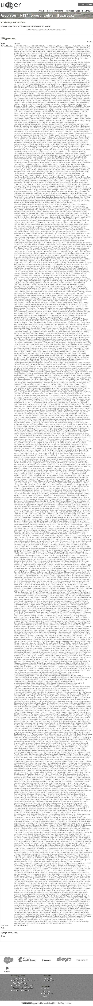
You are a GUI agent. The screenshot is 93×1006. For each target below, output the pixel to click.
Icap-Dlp (47, 222)
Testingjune (63, 388)
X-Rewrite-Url (64, 798)
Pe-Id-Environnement (49, 290)
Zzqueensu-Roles (65, 923)
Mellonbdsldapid (47, 257)
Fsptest (69, 190)
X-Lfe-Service (37, 667)
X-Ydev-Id (56, 905)
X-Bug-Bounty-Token (81, 499)
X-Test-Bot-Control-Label (40, 856)
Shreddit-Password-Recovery (75, 353)
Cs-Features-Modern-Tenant (63, 131)
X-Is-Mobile (18, 657)
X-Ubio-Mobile (62, 872)
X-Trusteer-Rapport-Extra (61, 867)
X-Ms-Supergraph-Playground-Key (63, 716)
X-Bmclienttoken (72, 492)
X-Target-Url (25, 852)
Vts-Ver (77, 415)
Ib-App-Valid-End (37, 222)
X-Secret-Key (64, 809)
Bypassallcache (48, 97)
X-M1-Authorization (69, 692)
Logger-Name (64, 252)
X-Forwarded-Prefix (36, 610)
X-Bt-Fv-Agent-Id (52, 497)
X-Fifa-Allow (64, 596)
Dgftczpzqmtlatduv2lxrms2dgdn (25, 155)
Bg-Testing (44, 90)
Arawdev (52, 71)
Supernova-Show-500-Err (73, 373)
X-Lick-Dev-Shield (49, 667)
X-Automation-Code (31, 472)
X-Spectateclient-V (64, 836)
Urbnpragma (18, 404)
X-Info (76, 652)
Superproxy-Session (21, 377)
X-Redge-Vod (41, 787)
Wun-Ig (37, 426)
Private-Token (53, 301)
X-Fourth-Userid (27, 612)
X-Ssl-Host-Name (36, 841)
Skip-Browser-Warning (38, 359)
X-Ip (80, 656)
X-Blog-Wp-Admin (25, 492)
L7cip (66, 248)
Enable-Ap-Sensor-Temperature (25, 171)
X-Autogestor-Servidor (82, 470)
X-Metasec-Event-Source (82, 707)
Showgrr (38, 350)
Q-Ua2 (47, 308)
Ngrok (48, 268)
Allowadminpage (42, 64)
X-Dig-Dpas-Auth (52, 557)
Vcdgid (16, 412)
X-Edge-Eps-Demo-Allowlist (53, 574)
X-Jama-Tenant (61, 657)
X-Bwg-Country (59, 501)
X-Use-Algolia (69, 880)
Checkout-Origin (60, 221)
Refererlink (40, 313)
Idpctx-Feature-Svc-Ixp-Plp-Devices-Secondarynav (42, 224)
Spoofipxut (24, 366)
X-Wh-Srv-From (44, 896)
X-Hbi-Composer (34, 634)
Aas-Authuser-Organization (64, 48)
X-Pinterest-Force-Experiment (74, 759)
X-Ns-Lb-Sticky (38, 727)
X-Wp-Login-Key (40, 901)
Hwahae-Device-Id (36, 211)
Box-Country (57, 93)
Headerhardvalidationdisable (24, 204)
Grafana (27, 199)
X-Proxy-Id (82, 768)
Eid (21, 170)
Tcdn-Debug (18, 383)
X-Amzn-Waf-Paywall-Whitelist (62, 448)
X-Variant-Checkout (47, 887)
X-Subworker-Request (58, 847)
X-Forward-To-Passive (45, 608)
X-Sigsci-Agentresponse (22, 825)
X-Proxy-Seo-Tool (59, 770)
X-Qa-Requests (37, 778)
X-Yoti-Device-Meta (32, 907)
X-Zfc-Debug (24, 909)
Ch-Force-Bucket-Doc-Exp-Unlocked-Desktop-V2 (41, 217)
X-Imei (26, 652)
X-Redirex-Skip (77, 787)
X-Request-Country (26, 790)
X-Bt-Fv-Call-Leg (76, 497)
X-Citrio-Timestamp (35, 515)
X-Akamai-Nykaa (22, 443)
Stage (56, 370)
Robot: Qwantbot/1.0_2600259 (23, 981)
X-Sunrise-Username (26, 849)
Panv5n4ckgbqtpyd (79, 286)
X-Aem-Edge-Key (34, 437)
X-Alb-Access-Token (62, 443)
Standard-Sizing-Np (71, 370)
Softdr (33, 364)
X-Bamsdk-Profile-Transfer (55, 475)
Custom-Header (25, 139)
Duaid (63, 164)
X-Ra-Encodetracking (83, 779)
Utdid (54, 410)
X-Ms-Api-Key (63, 714)
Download (58, 11)
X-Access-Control (48, 432)
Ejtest (28, 170)
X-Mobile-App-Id (30, 710)
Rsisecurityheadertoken (46, 324)
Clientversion (58, 113)
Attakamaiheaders (23, 75)
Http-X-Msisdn (73, 208)
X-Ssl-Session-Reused (51, 841)
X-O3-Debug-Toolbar (78, 730)
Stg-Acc (41, 372)
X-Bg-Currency (69, 488)
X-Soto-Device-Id (46, 834)
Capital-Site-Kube (27, 100)
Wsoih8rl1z (33, 424)
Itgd (15, 244)
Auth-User (17, 77)
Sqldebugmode (61, 366)
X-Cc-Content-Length (72, 510)
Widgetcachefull (19, 423)
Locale (48, 252)
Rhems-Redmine (52, 319)
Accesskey (34, 53)
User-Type (17, 408)
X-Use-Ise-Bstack (32, 881)
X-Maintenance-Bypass (78, 696)
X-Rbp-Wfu (50, 781)
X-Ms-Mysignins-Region (42, 716)
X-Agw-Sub (86, 437)
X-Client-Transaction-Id (43, 521)
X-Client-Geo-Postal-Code (54, 517)
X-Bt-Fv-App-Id (64, 497)
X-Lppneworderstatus (58, 683)
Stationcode (33, 372)
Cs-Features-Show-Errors (49, 133)
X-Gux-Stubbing (51, 630)
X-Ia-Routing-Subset (76, 645)
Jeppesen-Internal (78, 244)
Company (27, 117)
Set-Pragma (74, 344)
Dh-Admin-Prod (76, 155)
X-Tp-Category (35, 863)
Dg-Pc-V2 (82, 153)
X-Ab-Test (49, 430)
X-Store (51, 845)
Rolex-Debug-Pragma (42, 321)
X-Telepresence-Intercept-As (30, 854)
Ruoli (15, 326)
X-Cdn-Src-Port (80, 512)
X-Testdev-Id (29, 858)
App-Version (34, 70)
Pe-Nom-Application (77, 290)
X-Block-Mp (76, 490)
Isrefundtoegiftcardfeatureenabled (25, 242)
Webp (67, 419)
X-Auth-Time (41, 468)
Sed (33, 339)
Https (36, 210)
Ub (68, 401)
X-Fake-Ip (45, 590)
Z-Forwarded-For (59, 918)
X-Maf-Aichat (59, 694)
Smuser (46, 363)
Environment (18, 175)
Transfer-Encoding (42, 395)
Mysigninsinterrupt (46, 264)
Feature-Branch (19, 182)
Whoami (70, 421)
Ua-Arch (49, 399)
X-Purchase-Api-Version (71, 774)
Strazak (66, 372)
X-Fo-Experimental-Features (54, 599)
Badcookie (56, 88)
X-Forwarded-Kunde (21, 610)
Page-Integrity (72, 284)
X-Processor (48, 767)
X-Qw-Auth (48, 779)
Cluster (66, 113)
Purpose (77, 306)
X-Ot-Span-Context (27, 747)
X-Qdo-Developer (50, 778)
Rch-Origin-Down (65, 319)
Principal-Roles (30, 301)
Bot (36, 93)
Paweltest (34, 288)
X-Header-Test (72, 634)
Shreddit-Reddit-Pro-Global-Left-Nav (42, 355)
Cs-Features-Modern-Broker (79, 128)
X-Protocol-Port (44, 768)
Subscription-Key (85, 372)
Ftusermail (63, 191)
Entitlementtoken (74, 173)
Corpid (41, 120)
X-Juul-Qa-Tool (46, 659)
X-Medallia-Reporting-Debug (68, 701)
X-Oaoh (85, 732)
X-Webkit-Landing (78, 894)
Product (70, 301)
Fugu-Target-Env (81, 191)
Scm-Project (18, 332)
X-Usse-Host (80, 885)
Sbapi (28, 328)
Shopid (73, 346)
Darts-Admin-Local (76, 140)
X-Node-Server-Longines (55, 725)
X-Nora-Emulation (26, 727)
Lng (34, 252)
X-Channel (61, 643)
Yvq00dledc (37, 918)
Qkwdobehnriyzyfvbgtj (73, 308)
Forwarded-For (19, 190)
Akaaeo (26, 60)
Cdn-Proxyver (63, 102)
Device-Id (62, 151)
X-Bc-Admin (76, 483)
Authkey (49, 77)
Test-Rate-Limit (44, 386)
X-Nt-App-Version (50, 727)
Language (76, 248)
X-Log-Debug (31, 670)
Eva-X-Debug (58, 177)
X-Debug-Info (53, 546)
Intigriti (16, 239)
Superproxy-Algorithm (44, 375)
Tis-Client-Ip (68, 390)
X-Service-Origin (41, 818)
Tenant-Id (30, 384)
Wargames (72, 417)
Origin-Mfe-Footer (35, 281)
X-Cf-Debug (72, 514)
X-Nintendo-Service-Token (44, 723)
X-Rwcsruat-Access (52, 803)
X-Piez (40, 759)
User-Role (77, 406)
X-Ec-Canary (51, 570)
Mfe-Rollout (46, 259)
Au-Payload (56, 75)
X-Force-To (23, 606)
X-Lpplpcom (80, 679)
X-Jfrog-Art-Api (72, 657)
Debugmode (45, 146)
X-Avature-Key (44, 472)
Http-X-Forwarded (44, 208)
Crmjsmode (30, 126)
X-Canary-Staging (69, 506)
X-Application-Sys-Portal (55, 457)
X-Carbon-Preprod (66, 508)
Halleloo (16, 202)
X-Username (70, 885)
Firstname (17, 184)
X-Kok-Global (77, 661)
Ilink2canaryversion (47, 233)
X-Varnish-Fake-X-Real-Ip (64, 887)
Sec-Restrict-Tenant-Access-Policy (55, 337)
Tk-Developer (77, 390)
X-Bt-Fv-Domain (31, 499)
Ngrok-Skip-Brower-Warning (60, 268)
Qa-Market (54, 308)
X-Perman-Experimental (79, 754)
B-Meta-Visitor (39, 88)
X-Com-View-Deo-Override (40, 526)
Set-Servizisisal (85, 344)
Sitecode (85, 357)
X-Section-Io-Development (57, 810)
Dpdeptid (62, 162)
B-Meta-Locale (59, 86)
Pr (41, 297)
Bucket (26, 95)
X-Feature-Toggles (76, 594)
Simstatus (49, 357)
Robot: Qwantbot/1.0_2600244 (23, 988)
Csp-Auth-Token (42, 135)
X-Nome (80, 725)
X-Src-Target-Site (25, 839)
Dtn (59, 164)
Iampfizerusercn (24, 222)
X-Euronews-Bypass (39, 581)
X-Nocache (35, 725)
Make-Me (82, 255)
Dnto (78, 159)
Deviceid (42, 153)
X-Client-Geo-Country (69, 515)
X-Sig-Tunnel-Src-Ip (47, 823)
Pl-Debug (48, 293)
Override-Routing (79, 282)
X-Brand (71, 494)
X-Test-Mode (68, 856)
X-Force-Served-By (60, 605)
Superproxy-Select (83, 375)
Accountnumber (63, 53)
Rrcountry (17, 324)
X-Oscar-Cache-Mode (78, 745)
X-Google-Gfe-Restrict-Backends (69, 627)
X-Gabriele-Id (65, 616)
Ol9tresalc (32, 277)
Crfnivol (16, 126)
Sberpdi (33, 328)
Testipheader (72, 388)
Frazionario (42, 190)
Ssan (34, 368)
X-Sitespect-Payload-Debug (71, 827)
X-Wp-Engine (28, 901)
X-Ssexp (69, 839)
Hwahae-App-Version (21, 211)
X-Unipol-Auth (29, 876)
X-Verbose (57, 889)
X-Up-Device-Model (53, 878)
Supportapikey (54, 377)
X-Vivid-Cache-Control (62, 890)
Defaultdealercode (65, 146)
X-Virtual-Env (48, 890)
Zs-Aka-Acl (71, 920)
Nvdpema (66, 273)
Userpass (17, 410)
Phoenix (88, 292)
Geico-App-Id (83, 193)
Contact (88, 11)
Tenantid (37, 384)
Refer (15, 313)
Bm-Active (54, 91)
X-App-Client (37, 454)
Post (84, 295)
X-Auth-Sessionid (84, 466)
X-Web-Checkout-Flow (51, 894)
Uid (26, 403)
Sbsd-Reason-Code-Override (81, 330)
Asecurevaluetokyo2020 (39, 73)
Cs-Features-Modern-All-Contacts (57, 128)
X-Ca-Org (75, 505)
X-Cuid (21, 539)
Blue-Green (43, 91)
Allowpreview (53, 64)
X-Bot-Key (45, 494)
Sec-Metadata (27, 337)
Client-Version (75, 111)
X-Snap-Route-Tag (82, 832)
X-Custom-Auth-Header (51, 539)
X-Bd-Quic (58, 485)
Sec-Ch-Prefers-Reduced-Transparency (47, 335)
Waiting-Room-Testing (21, 417)
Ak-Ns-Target (20, 59)
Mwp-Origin (59, 262)
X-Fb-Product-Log (71, 592)
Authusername (44, 79)
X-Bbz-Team (67, 483)
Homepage (17, 206)
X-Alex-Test (74, 443)
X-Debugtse (27, 550)
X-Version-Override (75, 889)
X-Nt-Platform (62, 727)
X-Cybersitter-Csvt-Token (33, 543)
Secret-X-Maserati (25, 339)
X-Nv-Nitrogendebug (62, 728)
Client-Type (65, 111)
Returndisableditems (38, 319)
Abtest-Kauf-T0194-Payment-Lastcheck (51, 49)
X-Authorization (48, 470)
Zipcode (54, 920)
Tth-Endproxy (77, 397)
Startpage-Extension (21, 372)
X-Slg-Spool (79, 830)
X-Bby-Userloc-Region (54, 483)
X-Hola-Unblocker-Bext (63, 637)
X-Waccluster (66, 892)
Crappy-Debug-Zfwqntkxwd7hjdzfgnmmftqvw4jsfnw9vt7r (69, 124)
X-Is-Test (26, 657)
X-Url (61, 880)
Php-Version (18, 293)
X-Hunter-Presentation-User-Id (24, 643)
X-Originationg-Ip (52, 745)
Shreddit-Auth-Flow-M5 (73, 350)
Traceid (71, 394)
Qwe (70, 310)
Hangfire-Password (27, 202)
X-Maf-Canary (70, 694)
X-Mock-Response (43, 710)
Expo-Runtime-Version (35, 179)
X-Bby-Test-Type (39, 483)
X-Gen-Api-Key (67, 617)
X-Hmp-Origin (29, 637)
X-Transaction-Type (40, 865)
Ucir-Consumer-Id (76, 401)
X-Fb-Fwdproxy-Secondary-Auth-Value (50, 592)
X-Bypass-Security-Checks (46, 505)
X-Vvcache (57, 892)
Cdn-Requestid (37, 104)
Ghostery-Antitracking (79, 195)
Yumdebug (28, 918)
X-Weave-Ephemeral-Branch (32, 894)
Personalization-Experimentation (65, 292)
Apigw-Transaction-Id (70, 68)
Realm (54, 312)
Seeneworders (30, 341)
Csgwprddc (28, 135)
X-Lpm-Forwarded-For (33, 672)
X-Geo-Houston (50, 621)
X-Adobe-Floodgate (20, 437)
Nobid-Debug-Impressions (38, 272)
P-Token (51, 284)
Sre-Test (22, 368)
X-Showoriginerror (71, 821)
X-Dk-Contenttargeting (68, 561)
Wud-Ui (78, 424)
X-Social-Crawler (33, 834)
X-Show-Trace (59, 821)
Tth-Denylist (67, 397)
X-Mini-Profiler (41, 708)
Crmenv (22, 126)
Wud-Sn (72, 424)
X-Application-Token (29, 459)
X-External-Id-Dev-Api (38, 586)
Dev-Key (66, 150)
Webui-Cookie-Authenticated (80, 419)
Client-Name (46, 111)
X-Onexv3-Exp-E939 (69, 736)
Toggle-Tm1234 (67, 392)
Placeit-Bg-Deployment (60, 293)
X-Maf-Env (79, 694)
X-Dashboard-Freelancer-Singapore (72, 543)
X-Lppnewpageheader (74, 683)
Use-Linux (27, 404)
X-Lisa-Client (60, 667)
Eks (49, 170)
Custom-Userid (52, 139)
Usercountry (51, 408)
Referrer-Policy (62, 313)
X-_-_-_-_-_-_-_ (84, 426)
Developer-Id (32, 151)
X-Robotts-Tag (68, 801)
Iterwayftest (87, 242)
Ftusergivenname (53, 191)
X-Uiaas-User (50, 874)
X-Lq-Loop (28, 692)
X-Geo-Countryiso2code (35, 621)
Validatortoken (69, 410)
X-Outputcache (70, 747)
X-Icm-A (31, 647)
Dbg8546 (84, 142)
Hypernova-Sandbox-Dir (82, 213)
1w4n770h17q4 (51, 46)
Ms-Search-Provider (31, 262)
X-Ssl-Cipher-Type (84, 839)
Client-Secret (56, 111)
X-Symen (85, 849)
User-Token (86, 406)
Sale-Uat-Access (77, 326)
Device (46, 151)
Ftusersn (71, 191)
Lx (63, 253)
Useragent (25, 408)
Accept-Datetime (37, 51)
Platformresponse (20, 295)
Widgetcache (78, 421)
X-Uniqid (38, 876)
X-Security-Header (32, 812)
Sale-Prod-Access (64, 326)
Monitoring (73, 261)
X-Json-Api (17, 659)
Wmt (64, 423)
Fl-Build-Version (27, 184)
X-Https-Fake (50, 641)
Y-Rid (50, 916)
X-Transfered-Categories (57, 865)
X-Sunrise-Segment (74, 847)
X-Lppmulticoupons (50, 681)
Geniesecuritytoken (36, 195)
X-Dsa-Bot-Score (32, 566)
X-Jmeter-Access (84, 657)
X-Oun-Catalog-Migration (43, 747)
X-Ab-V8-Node (83, 430)
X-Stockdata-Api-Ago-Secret (23, 845)
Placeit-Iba (72, 293)
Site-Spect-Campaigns (74, 357)
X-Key (81, 659)
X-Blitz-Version (66, 490)
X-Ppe (64, 763)
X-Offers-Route (19, 736)
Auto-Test (64, 79)
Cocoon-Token (70, 115)
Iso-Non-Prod (54, 241)
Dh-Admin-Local (64, 155)
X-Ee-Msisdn (27, 577)
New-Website (18, 268)
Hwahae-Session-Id (79, 211)
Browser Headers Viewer (57, 30)
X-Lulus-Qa (49, 692)
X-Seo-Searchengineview (81, 814)
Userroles (24, 410)
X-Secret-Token (30, 810)
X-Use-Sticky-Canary (55, 881)
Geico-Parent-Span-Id (21, 195)
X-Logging (52, 670)
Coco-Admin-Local (44, 115)
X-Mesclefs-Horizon (83, 705)
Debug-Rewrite (24, 146)
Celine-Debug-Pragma (67, 106)
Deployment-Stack (30, 148)
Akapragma (49, 62)
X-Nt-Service (72, 727)
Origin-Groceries (58, 279)
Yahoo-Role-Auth (65, 916)
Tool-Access (25, 394)
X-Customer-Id (74, 541)
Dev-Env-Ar (73, 148)
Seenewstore (27, 343)
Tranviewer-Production (58, 395)
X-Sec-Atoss (47, 809)
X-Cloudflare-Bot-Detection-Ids (40, 523)
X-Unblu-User (18, 876)
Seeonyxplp (71, 343)
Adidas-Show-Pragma (51, 55)
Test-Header (78, 384)
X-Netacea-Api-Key (65, 719)
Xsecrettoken (18, 916)
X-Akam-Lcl (34, 441)
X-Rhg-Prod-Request (26, 799)
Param (16, 288)
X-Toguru (70, 861)
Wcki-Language (82, 417)
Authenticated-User (28, 77)
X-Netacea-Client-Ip (79, 719)
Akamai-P (72, 60)
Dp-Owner (23, 162)
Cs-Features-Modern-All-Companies (31, 128)
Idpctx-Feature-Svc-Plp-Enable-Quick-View (36, 226)
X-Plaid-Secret (72, 761)
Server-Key (39, 344)
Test (51, 384)
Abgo (29, 49)
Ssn (79, 368)
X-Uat (37, 872)
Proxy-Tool (64, 304)
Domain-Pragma (58, 161)
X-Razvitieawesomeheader (36, 781)
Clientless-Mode (47, 113)
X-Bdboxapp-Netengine (81, 485)
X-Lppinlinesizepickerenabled (49, 679)
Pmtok (47, 295)
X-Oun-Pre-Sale (58, 747)
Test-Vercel (61, 386)
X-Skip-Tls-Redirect (50, 829)
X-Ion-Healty (55, 656)
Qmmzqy (85, 308)
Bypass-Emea (70, 95)
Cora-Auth (34, 120)
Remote (84, 313)
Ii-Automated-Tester (80, 232)
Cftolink (22, 110)
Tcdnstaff (46, 383)
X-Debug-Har (34, 546)
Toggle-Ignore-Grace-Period (52, 392)
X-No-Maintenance (23, 725)
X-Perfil (67, 754)
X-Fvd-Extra (48, 616)
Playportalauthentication (35, 295)
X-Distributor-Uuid (53, 561)
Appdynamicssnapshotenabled (57, 70)
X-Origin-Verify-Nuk (46, 741)
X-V (32, 887)
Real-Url (48, 312)
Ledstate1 (45, 250)
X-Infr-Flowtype (84, 652)
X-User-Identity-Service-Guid (48, 883)
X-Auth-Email (70, 463)
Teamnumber (73, 383)
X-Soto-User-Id (68, 834)
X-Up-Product (66, 878)
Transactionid (18, 395)
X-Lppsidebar (64, 690)
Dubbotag (69, 164)
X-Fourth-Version (40, 612)
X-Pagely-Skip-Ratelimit (54, 750)
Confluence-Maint (73, 117)
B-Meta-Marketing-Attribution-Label (77, 86)
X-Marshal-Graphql (71, 697)
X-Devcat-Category (61, 554)
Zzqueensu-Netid (52, 923)
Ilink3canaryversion (61, 233)
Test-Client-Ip (58, 384)
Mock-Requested (29, 261)
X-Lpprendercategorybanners (77, 688)
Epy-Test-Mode (58, 175)
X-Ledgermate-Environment (74, 665)
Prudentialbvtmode (37, 306)
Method (16, 259)
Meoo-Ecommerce (79, 257)
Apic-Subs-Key (37, 68)
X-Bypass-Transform (63, 505)
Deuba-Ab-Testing (58, 148)
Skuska (78, 359)
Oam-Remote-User (79, 273)
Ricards (74, 319)
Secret (70, 337)
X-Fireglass (44, 597)
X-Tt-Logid (79, 869)
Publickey (59, 306)
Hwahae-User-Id (19, 213)
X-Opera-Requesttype (30, 738)
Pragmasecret (18, 299)
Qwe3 (75, 310)
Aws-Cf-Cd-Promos (63, 80)
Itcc (63, 242)
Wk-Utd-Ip (36, 423)
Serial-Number (24, 344)
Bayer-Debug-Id (25, 90)
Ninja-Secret (77, 270)
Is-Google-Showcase (77, 239)
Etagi (25, 177)
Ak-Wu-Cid (57, 59)
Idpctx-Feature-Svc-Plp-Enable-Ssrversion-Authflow (69, 226)
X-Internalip (80, 654)
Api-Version (27, 68)
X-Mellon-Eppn (40, 703)
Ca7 (69, 97)
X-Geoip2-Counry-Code (43, 623)
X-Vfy (18, 890)
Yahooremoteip (77, 916)
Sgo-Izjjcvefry (37, 346)
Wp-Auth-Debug (78, 423)
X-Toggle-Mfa (46, 861)
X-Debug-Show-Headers (39, 548)
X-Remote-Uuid (74, 789)
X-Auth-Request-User (59, 466)
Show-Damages (82, 346)
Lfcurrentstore (61, 250)
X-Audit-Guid (43, 463)
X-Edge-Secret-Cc (29, 576)
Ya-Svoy (55, 916)
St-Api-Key (37, 370)
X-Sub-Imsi (69, 845)
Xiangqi (74, 914)
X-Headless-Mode (84, 634)
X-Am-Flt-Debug (69, 446)
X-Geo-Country (27, 619)
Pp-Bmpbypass (23, 297)
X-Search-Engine (68, 807)
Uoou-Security (58, 403)
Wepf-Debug (35, 421)
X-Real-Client (43, 783)
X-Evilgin (50, 581)
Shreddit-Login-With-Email (55, 353)
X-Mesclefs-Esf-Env (33, 705)
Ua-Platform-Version (43, 401)
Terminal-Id (45, 384)
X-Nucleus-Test (26, 728)
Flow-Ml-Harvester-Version (55, 184)
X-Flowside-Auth (70, 597)
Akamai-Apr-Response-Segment (56, 60)
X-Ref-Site (87, 787)
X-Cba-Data (34, 510)
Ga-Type (54, 193)
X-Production (57, 767)
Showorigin (60, 350)
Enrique (65, 173)
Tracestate (78, 394)
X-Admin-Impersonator (50, 435)
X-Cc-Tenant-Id (23, 512)
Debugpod (54, 146)
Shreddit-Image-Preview (36, 353)
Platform (80, 293)
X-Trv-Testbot (53, 869)
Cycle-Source (18, 140)
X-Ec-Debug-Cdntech (73, 570)
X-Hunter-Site (41, 643)
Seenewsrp (18, 343)
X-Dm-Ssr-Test (77, 563)
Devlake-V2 (59, 153)
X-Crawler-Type (73, 534)
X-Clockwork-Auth (79, 521)
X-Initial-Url (27, 654)
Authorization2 (19, 79)
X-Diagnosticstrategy (38, 557)
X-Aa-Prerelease (23, 430)
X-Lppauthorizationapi (50, 674)
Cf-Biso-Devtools (84, 106)
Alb (79, 62)
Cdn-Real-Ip (84, 102)
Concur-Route (61, 117)
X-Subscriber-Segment (34, 847)
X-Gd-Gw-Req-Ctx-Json (38, 617)
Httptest (42, 210)
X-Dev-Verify (49, 554)
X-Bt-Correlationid (39, 497)
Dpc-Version (54, 162)
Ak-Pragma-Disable (32, 59)
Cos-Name (68, 120)
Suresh (70, 377)
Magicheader (39, 255)
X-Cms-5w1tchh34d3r (21, 525)
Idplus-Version (29, 232)
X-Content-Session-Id (72, 528)
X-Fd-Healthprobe (25, 594)
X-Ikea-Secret (34, 650)
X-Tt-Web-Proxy (79, 870)
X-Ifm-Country (29, 648)
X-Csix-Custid (69, 535)
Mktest (73, 259)
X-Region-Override (35, 789)
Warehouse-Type (62, 417)
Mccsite (32, 257)
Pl (43, 293)
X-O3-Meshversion (49, 732)
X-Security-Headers (46, 812)
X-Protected (34, 768)
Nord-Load (33, 273)
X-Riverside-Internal (27, 801)
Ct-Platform (70, 135)
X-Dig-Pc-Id (63, 557)
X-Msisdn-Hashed (48, 718)
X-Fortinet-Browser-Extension (76, 606)
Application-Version (20, 71)
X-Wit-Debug (55, 896)
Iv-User (34, 244)
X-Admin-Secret (75, 435)
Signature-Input (31, 357)
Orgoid (34, 279)
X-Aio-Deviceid (48, 439)
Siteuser (22, 359)
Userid (59, 408)
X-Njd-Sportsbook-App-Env (63, 723)
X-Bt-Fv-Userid (43, 499)
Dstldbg (43, 164)
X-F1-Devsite (26, 588)
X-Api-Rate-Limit (68, 450)
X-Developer (84, 554)
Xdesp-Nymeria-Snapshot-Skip (72, 912)
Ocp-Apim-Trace (56, 275)
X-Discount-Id (50, 559)
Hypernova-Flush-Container (49, 213)
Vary (88, 410)
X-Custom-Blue (65, 539)
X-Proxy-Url (25, 772)
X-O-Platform (32, 730)
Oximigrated (41, 284)
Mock (21, 261)
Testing (56, 388)
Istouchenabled (51, 242)
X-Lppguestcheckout (40, 677)
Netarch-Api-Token (66, 266)
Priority (39, 301)
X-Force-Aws (56, 601)
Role (28, 321)
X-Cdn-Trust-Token (25, 514)
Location (55, 252)
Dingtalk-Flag (64, 157)
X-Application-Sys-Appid (81, 455)
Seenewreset (49, 341)
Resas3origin (75, 317)
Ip (37, 239)
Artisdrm (66, 71)
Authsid (27, 79)
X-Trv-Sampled (42, 869)
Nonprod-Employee (74, 272)
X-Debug (67, 545)
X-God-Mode (84, 623)
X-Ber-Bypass (81, 486)
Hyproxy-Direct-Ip (71, 215)
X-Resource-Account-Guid (55, 794)
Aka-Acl (64, 59)
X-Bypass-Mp (77, 503)
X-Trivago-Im (33, 867)
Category (38, 100)
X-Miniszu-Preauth (53, 708)
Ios (34, 239)
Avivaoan (17, 80)
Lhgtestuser (82, 250)
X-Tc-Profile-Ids (65, 852)
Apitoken (87, 68)
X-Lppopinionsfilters (35, 685)
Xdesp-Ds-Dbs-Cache (59, 910)
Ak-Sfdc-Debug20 (46, 59)
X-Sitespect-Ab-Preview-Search (35, 827)
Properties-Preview (55, 302)
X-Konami (86, 661)
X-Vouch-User (28, 892)
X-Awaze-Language (33, 474)
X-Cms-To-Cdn (49, 525)
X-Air (56, 439)
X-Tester (37, 858)
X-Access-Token (72, 432)
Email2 (68, 170)
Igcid (42, 232)
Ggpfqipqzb (67, 195)
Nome (54, 272)
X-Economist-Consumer (38, 572)
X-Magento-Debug (28, 696)
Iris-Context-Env (44, 239)
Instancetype (30, 237)
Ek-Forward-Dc (42, 170)
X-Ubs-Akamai (73, 872)
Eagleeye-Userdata (59, 166)
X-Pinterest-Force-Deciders (53, 759)
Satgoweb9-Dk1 (19, 328)
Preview (71, 299)
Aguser (72, 57)
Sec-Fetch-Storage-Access (40, 333)
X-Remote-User (62, 789)
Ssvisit (30, 370)
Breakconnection (83, 93)
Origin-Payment (77, 281)
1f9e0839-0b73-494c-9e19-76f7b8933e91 (30, 46)
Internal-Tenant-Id (76, 237)
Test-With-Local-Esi (72, 386)
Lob (44, 252)
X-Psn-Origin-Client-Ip (48, 774)
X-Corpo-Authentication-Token (51, 530)
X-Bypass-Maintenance (64, 503)
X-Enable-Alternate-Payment (78, 577)
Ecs (21, 168)
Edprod (16, 170)
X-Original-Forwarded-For (49, 743)
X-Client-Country (55, 515)
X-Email (53, 577)
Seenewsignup (84, 341)
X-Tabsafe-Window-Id (56, 850)
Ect (24, 168)
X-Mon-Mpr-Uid (71, 710)
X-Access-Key (60, 432)
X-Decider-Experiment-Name (43, 550)
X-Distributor (42, 561)
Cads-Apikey (84, 97)
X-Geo (85, 617)
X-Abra (20, 432)
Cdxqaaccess (53, 106)
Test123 (23, 388)
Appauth (42, 70)
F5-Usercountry (23, 181)
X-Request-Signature (83, 790)
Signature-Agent (19, 357)
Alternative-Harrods (80, 64)
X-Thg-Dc (25, 860)
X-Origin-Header (34, 739)
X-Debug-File (23, 546)
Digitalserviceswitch (33, 157)
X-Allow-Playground (52, 444)
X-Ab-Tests (73, 430)
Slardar (33, 361)
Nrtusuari (59, 273)
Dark (54, 140)
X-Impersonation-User (47, 652)
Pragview (41, 299)
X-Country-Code (37, 532)
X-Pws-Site (44, 776)
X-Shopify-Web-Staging (83, 819)
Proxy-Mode (25, 304)
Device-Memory (72, 151)
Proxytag (27, 306)
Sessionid (57, 344)
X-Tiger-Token (63, 860)
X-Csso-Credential (51, 537)
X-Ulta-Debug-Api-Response (70, 874)
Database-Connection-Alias (42, 142)
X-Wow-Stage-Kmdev (76, 900)
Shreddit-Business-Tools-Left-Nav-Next (38, 352)
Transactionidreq (30, 395)
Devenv (40, 151)
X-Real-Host (74, 783)
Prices (50, 11)
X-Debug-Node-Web (76, 546)
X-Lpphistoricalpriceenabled (79, 677)
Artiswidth (81, 71)
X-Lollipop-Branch (76, 670)
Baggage (64, 88)
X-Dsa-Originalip (54, 566)
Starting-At (83, 370)
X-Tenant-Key (71, 854)
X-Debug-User (74, 548)
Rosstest (54, 321)
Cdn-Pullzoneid (74, 102)
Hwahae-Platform (66, 211)
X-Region (25, 789)
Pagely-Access (34, 286)
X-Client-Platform (38, 519)
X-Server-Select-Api (40, 816)
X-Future (40, 616)
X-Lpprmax (34, 690)
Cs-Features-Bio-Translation (70, 126)
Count (75, 120)
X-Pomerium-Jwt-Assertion (35, 763)
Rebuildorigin (62, 312)
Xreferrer (84, 914)
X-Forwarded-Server (50, 610)
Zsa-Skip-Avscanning (31, 921)
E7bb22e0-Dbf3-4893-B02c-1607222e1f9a (37, 166)
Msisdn (51, 262)
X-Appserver (53, 459)
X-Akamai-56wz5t (45, 441)
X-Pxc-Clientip (26, 778)
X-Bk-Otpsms (55, 490)
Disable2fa (82, 157)
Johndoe (30, 246)
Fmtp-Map (17, 186)
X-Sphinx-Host (83, 836)
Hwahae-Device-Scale (51, 211)
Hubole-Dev (74, 210)
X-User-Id (21, 883)
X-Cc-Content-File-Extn (56, 510)
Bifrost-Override (54, 90)
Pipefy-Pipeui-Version (33, 293)
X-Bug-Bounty (68, 499)
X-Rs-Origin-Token (30, 803)
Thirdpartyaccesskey (53, 390)
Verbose (22, 412)
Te (67, 383)
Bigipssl (63, 90)
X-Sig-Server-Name (33, 823)
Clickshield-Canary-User (62, 110)
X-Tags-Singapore (71, 850)
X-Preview (77, 765)
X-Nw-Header (74, 728)
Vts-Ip (72, 415)
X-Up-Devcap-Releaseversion (35, 878)
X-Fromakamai (65, 614)
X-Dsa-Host (43, 566)
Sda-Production (64, 332)
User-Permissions (67, 406)
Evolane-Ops (85, 177)
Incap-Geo (51, 235)
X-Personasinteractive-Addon (37, 756)
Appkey (75, 70)
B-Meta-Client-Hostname (49, 84)
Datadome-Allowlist (59, 142)
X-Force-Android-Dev (44, 601)
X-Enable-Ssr (29, 579)
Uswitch (48, 410)
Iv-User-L (41, 244)
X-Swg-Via (77, 849)
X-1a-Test (51, 428)
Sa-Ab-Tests (40, 326)
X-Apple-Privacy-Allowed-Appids (37, 455)
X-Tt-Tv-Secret (67, 870)
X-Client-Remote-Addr (75, 519)
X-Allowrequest (76, 444)
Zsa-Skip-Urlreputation (38, 923)
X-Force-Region (29, 605)
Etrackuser (31, 177)
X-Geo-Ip (60, 621)
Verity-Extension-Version (48, 412)
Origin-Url (87, 281)
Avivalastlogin (81, 79)
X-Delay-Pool (18, 552)
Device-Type (18, 153)
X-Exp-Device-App (84, 583)
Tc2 (89, 381)
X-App (20, 454)
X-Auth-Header (81, 463)
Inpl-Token (81, 235)
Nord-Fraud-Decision (21, 273)
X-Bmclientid (61, 492)
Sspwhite (24, 370)
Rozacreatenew (63, 321)
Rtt (56, 324)
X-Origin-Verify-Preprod (62, 741)
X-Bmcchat (52, 492)
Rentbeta (24, 317)
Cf (76, 106)
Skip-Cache (50, 359)
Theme (29, 390)
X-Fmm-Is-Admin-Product (22, 599)
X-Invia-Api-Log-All (28, 656)
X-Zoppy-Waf (62, 909)
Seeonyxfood (37, 343)
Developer (86, 150)
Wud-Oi (65, 424)
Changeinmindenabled (21, 221)
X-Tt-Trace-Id (45, 870)
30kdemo (60, 46)
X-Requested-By (77, 792)
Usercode (43, 408)
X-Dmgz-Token (40, 565)
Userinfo (65, 408)
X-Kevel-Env (74, 659)
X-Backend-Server (26, 475)
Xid (79, 914)
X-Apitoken (74, 452)
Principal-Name (19, 301)
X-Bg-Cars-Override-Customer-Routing (38, 488)
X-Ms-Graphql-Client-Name (23, 716)
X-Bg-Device (79, 488)
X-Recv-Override (68, 785)
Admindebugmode (66, 55)
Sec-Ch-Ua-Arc (67, 335)
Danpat (49, 140)
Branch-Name (72, 93)
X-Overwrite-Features (42, 748)
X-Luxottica (58, 692)
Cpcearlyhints (33, 122)
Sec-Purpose (37, 337)
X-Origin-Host (46, 739)
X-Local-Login (57, 668)
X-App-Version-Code (76, 454)
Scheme (67, 355)
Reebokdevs (72, 312)
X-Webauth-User (66, 894)
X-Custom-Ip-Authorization (38, 541)
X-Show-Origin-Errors (30, 821)
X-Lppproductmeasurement (41, 687)
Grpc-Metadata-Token (53, 199)
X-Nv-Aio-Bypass (38, 728)
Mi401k (53, 259)
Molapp (65, 261)
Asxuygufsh (86, 73)
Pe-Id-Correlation (35, 290)
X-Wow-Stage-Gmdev (29, 900)
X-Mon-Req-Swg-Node (26, 712)
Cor (29, 120)
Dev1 (80, 150)
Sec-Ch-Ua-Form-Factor (82, 335)
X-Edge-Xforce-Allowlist (62, 576)
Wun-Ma (44, 426)
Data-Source (27, 142)
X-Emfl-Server (62, 577)
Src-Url (16, 368)
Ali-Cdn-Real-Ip (25, 64)
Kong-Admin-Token (84, 246)
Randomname (22, 312)
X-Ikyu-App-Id (45, 650)
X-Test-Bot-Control (24, 856)
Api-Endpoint (76, 66)
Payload (42, 288)
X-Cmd (88, 523)
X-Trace (54, 863)
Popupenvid (68, 295)
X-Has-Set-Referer (76, 632)
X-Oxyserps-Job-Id (73, 748)
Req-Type (46, 317)
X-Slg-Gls (70, 830)
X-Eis (34, 577)
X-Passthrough (32, 752)
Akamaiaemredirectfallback (23, 62)
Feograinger (51, 182)
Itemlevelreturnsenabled (74, 242)
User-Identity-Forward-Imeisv (71, 404)
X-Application (54, 455)
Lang (70, 248)
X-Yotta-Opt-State (45, 907)
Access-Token (25, 53)
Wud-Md (59, 424)
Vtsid (83, 415)
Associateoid (76, 73)
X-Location (73, 668)
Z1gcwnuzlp (69, 918)
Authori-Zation (65, 77)
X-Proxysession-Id (46, 772)
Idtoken (37, 232)
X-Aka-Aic (72, 439)
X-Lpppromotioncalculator (80, 687)
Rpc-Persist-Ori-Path (77, 321)
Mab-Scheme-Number (77, 253)
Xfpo (61, 914)
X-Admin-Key (64, 435)
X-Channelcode (71, 643)
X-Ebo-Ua (34, 570)
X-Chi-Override (38, 645)
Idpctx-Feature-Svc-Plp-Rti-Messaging (59, 230)
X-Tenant (53, 854)
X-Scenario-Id (45, 807)
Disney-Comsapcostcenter (23, 159)
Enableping (50, 173)
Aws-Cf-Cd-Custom (37, 80)
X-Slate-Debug (46, 830)
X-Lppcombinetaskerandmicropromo (47, 676)
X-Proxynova (34, 772)
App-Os (26, 70)
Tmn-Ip (21, 392)
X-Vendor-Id (48, 889)
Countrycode (22, 122)
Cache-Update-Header (36, 99)
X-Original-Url (28, 745)
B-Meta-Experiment (30, 86)
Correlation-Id (49, 120)
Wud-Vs (84, 424)
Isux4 (59, 242)
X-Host (74, 637)
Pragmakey (84, 297)
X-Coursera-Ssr (24, 534)
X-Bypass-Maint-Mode (47, 503)
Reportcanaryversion (35, 317)
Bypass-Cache (50, 95)
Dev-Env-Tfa (57, 150)
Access (58, 51)
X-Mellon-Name (62, 703)
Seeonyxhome (48, 343)
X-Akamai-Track (48, 443)
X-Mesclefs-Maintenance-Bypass (25, 707)
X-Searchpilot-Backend (34, 809)
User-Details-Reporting (52, 404)
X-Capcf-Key (44, 508)
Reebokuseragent (83, 312)
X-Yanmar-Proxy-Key (44, 905)
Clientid (38, 113)
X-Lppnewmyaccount (65, 681)
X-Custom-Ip (24, 541)
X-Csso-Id (62, 537)
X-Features (30, 596)
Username (72, 408)
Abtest (34, 49)
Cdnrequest (35, 106)
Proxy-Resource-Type (52, 304)
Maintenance (73, 255)
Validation (60, 410)
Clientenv (31, 113)
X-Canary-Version (82, 506)
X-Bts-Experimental (55, 499)
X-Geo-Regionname (28, 623)
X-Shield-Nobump (60, 819)
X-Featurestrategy (41, 596)
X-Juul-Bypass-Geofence (31, 659)
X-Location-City (83, 668)
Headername (39, 204)
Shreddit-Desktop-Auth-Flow (62, 352)
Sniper (66, 363)
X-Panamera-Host (70, 750)
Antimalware (36, 66)
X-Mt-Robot (60, 718)
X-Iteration (46, 657)
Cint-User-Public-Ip (37, 110)
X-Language (24, 663)
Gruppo (64, 199)
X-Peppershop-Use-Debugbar (53, 754)
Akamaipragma (38, 62)
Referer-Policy (23, 313)
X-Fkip (61, 597)
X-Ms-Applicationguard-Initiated (79, 714)
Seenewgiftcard (19, 341)
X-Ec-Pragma (24, 572)
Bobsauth (22, 93)
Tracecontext (63, 394)
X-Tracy (85, 863)
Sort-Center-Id (41, 364)
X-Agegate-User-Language (71, 437)
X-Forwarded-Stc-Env (65, 610)
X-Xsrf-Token (38, 903)
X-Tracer (61, 863)
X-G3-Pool (56, 616)
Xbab (88, 909)
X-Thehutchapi (72, 858)
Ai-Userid (79, 57)
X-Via (22, 890)
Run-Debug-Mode (76, 324)
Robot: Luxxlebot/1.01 (20, 978)
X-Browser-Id (46, 495)
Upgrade (74, 403)
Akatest (61, 62)
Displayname (37, 159)
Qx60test (81, 310)
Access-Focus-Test (68, 51)
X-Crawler (63, 534)
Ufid (85, 401)
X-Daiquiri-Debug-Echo (51, 543)
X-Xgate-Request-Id (26, 903)
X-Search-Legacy (81, 807)
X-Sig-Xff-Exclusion (83, 823)
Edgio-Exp (85, 168)
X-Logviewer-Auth (63, 670)
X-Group (33, 628)
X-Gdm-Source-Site (54, 617)
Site (55, 357)
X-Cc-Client (43, 510)
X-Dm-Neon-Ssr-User (53, 563)
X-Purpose (23, 776)
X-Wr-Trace (50, 901)
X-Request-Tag (31, 792)
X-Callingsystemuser (47, 506)
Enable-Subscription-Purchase (61, 171)
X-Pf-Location (66, 758)
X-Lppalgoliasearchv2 (34, 674)
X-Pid (23, 759)
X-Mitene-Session (67, 708)
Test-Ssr (53, 386)
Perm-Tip (29, 292)
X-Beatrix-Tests (40, 486)
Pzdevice (21, 308)
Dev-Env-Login (37, 150)
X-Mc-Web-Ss (65, 699)
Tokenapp (17, 394)
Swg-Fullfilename (56, 379)
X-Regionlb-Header (50, 789)
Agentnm (61, 57)
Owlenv (33, 284)
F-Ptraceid (85, 179)
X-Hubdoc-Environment (64, 641)
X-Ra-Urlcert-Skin (20, 781)
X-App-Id (46, 454)
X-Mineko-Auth (30, 708)
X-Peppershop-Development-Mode (30, 754)
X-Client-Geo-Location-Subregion (32, 517)
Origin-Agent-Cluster (45, 279)
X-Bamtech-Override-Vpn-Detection (53, 479)
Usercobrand (34, 408)
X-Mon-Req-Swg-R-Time (43, 712)
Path (28, 288)
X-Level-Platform (25, 667)
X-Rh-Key (73, 798)
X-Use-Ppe (43, 881)
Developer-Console (20, 151)
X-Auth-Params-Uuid (67, 465)
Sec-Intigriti (18, 337)
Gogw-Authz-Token (60, 197)
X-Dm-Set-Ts (66, 563)
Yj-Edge (21, 918)
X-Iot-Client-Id (73, 656)
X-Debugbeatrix (85, 548)
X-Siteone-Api (18, 827)
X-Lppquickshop (60, 688)
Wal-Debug (34, 417)
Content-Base (35, 119)
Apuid (46, 71)
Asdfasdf (21, 73)
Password (22, 288)
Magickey (30, 255)
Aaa (38, 48)
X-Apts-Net (26, 461)
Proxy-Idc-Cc (78, 302)
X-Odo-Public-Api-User (83, 734)
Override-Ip (54, 282)
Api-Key (20, 68)
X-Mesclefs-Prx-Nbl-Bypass (62, 707)
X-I (58, 645)
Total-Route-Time (37, 394)
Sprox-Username (49, 366)
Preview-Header (80, 299)
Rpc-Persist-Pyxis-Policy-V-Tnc (79, 323)
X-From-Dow (28, 614)
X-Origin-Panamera (84, 739)
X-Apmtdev (82, 452)
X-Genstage (78, 617)
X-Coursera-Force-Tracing (63, 532)
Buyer (36, 95)
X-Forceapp (32, 606)
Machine (48, 255)
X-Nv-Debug (49, 728)
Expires (23, 179)
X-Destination (69, 552)
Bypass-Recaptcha (82, 95)
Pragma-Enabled (62, 297)
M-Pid (67, 253)
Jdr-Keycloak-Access (64, 244)
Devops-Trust (68, 153)
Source (49, 364)
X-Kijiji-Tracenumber (27, 661)
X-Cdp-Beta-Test (39, 514)
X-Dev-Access (30, 554)
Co (86, 113)
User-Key (29, 406)
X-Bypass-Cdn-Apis (32, 503)
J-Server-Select (50, 244)
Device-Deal (54, 151)
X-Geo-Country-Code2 (79, 619)
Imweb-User (42, 235)
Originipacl (17, 282)
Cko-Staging (48, 110)
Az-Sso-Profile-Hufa (80, 82)
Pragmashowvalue (30, 299)
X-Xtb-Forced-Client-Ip (52, 903)
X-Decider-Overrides (82, 550)
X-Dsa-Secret (65, 566)
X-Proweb (54, 768)
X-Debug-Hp (43, 546)
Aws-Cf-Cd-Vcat (28, 82)
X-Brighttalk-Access (82, 494)
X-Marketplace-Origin (33, 697)
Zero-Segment (46, 920)
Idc (61, 222)
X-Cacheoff (23, 506)
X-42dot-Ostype (81, 428)
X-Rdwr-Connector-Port (74, 781)
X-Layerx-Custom (48, 663)
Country (81, 120)
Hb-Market (38, 202)
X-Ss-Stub (51, 839)
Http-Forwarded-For (67, 206)
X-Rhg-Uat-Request (42, 799)
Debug (53, 144)
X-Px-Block (81, 776)
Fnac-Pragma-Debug (29, 186)
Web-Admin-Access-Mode (32, 419)
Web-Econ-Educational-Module (53, 419)
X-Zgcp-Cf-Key (46, 909)
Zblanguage (18, 920)
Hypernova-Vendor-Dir (40, 215)
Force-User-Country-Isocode (49, 188)
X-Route (83, 801)
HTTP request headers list (36, 30)
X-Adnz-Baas (86, 435)
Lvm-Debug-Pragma (40, 253)
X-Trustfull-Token (30, 869)
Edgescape (77, 168)
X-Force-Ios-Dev (66, 603)
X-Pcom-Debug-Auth (53, 752)
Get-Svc (59, 195)
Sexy (30, 346)
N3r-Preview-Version (61, 264)
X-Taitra (81, 850)
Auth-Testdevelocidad (72, 75)
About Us (46, 991)
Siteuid (16, 359)
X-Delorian (36, 552)
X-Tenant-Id (62, 854)
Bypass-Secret (19, 97)
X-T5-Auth (44, 850)
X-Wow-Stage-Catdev (56, 898)
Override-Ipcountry (65, 282)
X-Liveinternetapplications (75, 667)
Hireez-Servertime (55, 204)
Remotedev (63, 315)
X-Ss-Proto (43, 839)
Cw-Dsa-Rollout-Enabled (76, 139)
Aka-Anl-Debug (73, 59)
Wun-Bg (19, 426)
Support (79, 11)
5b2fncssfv (68, 46)
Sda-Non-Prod (53, 332)
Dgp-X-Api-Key (42, 155)
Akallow (32, 60)
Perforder (22, 292)
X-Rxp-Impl (76, 803)
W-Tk (87, 415)
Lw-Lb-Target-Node (54, 253)
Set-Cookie (65, 344)
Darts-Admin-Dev (63, 140)
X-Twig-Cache (29, 872)
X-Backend (73, 474)
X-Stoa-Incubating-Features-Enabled (78, 843)
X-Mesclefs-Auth (19, 705)
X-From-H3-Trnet (40, 614)
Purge (65, 306)
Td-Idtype (62, 383)
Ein (24, 170)
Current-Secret (43, 137)
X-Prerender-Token (66, 765)
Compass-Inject (36, 117)
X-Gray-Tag (25, 628)
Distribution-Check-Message (66, 159)
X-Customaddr (54, 541)
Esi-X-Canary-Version (71, 175)
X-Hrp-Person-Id (69, 639)
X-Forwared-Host (80, 610)
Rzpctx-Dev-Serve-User (26, 326)
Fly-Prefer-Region (84, 184)
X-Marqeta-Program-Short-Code (53, 697)
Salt (85, 326)
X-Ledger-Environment (28, 665)
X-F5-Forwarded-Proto (58, 588)
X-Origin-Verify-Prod (78, 741)
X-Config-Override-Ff (44, 528)
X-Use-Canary (79, 880)
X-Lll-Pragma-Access (44, 668)
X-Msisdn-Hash (36, 718)
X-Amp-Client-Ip (30, 448)
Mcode (38, 257)
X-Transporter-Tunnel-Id (74, 865)
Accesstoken (53, 53)
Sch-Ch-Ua (59, 355)
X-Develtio (44, 556)
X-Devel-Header (74, 554)
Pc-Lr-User (80, 288)
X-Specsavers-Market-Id (49, 836)
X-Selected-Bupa (54, 814)
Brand (64, 93)
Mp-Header (81, 261)
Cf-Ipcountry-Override (76, 108)
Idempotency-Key (75, 222)
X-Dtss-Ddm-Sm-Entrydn (79, 566)
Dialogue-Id (87, 155)
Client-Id (26, 111)
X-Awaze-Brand (66, 472)
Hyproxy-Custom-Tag (56, 215)
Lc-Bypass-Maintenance (33, 250)
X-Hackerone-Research (32, 632)
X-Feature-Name (39, 594)
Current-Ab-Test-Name (29, 137)
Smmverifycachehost (21, 363)
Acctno (84, 53)
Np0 (53, 273)
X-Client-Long (26, 519)
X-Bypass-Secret (30, 505)
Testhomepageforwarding (44, 388)
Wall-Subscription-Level (47, 417)
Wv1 (62, 426)
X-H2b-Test (76, 630)
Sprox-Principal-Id (35, 366)
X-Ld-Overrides (71, 663)
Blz (49, 91)
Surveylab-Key (86, 377)
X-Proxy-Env (63, 768)
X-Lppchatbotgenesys (30, 679)
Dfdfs (76, 153)
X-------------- (40, 428)
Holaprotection (82, 204)
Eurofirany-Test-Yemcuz (44, 177)
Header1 (70, 202)
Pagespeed (45, 286)
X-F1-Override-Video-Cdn (40, 588)
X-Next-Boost (33, 721)
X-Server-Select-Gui (54, 816)
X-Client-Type (57, 521)
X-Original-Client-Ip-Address (30, 743)
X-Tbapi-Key (43, 852)
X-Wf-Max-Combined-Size (29, 896)
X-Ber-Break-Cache (69, 486)
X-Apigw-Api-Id (51, 452)
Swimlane (66, 379)
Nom (49, 272)
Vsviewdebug (64, 415)
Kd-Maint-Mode (57, 246)
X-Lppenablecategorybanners (71, 676)
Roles (32, 321)
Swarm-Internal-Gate (42, 379)
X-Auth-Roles (72, 466)
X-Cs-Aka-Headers (34, 535)
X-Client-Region (61, 519)
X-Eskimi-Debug (25, 581)
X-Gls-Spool (75, 623)
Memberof (57, 257)
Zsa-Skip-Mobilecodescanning (70, 921)
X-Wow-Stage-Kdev (61, 900)
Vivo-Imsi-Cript (59, 414)
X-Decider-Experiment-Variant (64, 550)
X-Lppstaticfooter (75, 690)
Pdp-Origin (24, 290)
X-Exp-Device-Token (69, 585)
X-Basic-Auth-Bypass (45, 481)
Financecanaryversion (63, 182)
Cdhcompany (46, 100)
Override (46, 282)
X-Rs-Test (41, 803)
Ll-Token (29, 252)
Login (71, 252)
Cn (83, 113)
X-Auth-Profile (80, 465)
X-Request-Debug (40, 790)
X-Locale (66, 668)
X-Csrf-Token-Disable (36, 537)
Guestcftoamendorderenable (77, 199)
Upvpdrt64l (85, 403)
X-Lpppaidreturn (48, 685)
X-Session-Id (63, 818)
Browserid (17, 95)
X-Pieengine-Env (31, 759)
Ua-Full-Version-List (80, 399)
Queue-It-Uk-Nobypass (40, 310)
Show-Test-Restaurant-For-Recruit (77, 348)
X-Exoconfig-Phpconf (51, 583)
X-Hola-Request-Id (48, 637)
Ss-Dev (28, 368)
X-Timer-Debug (80, 860)
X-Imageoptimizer (84, 650)
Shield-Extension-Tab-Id (51, 346)
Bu (22, 95)
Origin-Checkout (80, 279)
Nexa (38, 268)
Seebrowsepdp (56, 339)
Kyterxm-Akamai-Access (54, 248)
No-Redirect (24, 272)
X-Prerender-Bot (53, 765)
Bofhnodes (30, 93)
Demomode (76, 146)
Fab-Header (34, 181)
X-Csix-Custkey (80, 535)
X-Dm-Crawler (82, 561)
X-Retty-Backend (31, 798)
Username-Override (84, 408)
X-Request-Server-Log (67, 790)
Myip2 (24, 264)
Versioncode (68, 412)
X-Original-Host (64, 743)
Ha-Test (86, 201)
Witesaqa (29, 423)
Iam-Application (72, 221)
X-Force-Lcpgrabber (80, 603)
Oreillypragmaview (20, 279)
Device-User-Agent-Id (31, 153)
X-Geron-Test (57, 623)
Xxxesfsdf (43, 916)
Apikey (81, 68)
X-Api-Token (22, 452)
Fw (89, 191)
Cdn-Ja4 (29, 102)
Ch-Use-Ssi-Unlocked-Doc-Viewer (56, 219)
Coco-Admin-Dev (31, 115)
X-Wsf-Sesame (73, 901)
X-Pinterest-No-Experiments (44, 761)
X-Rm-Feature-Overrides (43, 801)
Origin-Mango (23, 281)
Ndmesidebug (27, 266)
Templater (17, 384)
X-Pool (47, 763)
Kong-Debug (18, 248)
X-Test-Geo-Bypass (56, 856)
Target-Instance (57, 381)
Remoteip (70, 315)
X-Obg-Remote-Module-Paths (37, 734)
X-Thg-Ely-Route (51, 860)
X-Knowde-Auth (66, 661)
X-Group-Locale (42, 628)
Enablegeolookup (20, 173)
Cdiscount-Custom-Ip (59, 100)
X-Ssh (75, 839)
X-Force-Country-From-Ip (33, 603)
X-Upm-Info (28, 880)
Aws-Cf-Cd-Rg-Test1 (78, 80)
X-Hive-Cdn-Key (76, 636)
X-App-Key (53, 454)
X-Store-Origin (60, 845)
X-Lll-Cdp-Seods (30, 668)
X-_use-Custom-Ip (28, 428)
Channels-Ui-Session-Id (45, 221)
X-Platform (82, 761)
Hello (46, 204)
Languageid (85, 248)
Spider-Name (74, 364)
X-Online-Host (82, 736)
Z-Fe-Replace (47, 918)
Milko (68, 259)
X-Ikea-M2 (25, 650)
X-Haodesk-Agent (63, 632)
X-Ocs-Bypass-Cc (68, 734)
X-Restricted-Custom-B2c (68, 796)
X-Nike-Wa (76, 721)
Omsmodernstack (43, 277)
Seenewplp (40, 341)
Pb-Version (72, 288)
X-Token (77, 861)
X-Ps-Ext (71, 772)
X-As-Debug (44, 461)
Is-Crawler (54, 239)
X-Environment (75, 579)
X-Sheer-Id (24, 819)
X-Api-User (31, 452)
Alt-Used (70, 64)
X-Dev (22, 554)
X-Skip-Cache (37, 829)
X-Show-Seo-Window (46, 821)
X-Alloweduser (65, 444)
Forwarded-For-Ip (31, 190)
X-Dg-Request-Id (25, 557)
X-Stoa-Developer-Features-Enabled (51, 843)
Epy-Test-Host (47, 175)
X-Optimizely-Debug (46, 738)
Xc (15, 910)
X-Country (27, 532)
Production (78, 301)
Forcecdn (74, 188)
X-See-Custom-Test (72, 812)
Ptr (54, 306)
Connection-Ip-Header (21, 119)
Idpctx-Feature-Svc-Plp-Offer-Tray (68, 228)
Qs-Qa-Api (21, 310)
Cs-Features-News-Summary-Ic (28, 133)
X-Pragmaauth (19, 765)
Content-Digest (46, 119)
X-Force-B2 (66, 601)
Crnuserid (45, 126)
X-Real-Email (65, 783)
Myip (19, 264)
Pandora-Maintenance (57, 286)
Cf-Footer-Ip (64, 108)
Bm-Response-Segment (80, 91)
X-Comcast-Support (71, 526)
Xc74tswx (19, 910)
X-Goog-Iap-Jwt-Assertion (46, 625)
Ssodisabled (85, 368)
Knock (74, 246)
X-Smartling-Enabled (41, 832)
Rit (79, 319)
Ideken (65, 222)
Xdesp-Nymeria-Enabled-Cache (50, 912)
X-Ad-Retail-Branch (25, 435)
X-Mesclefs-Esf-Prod (69, 705)
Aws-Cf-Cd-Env (50, 80)
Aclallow (21, 55)
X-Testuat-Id (62, 858)
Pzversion (40, 308)
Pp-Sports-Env (35, 297)
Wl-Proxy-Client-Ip (47, 423)
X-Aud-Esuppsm (32, 463)
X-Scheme (82, 821)
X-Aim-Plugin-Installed (35, 439)
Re (44, 312)
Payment (48, 288)
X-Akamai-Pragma (35, 443)
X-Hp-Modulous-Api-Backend (43, 639)
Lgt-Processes (72, 250)
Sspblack (17, 370)
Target (38, 381)
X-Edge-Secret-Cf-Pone (45, 576)
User (41, 404)
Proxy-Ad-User (68, 302)
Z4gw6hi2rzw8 (80, 918)
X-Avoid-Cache (55, 472)
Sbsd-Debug (48, 330)
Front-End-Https (52, 190)
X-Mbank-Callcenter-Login (39, 699)
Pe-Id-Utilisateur (63, 290)
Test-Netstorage (32, 386)
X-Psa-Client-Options (32, 774)
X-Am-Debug (58, 446)
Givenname (25, 197)
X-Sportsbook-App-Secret (40, 838)
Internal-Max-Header (61, 237)
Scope (25, 332)
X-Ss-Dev (35, 839)
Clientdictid (24, 113)
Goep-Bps (49, 197)
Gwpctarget (65, 201)
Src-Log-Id (87, 366)
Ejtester (33, 170)
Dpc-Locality (44, 162)
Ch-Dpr (20, 217)
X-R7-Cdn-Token (59, 779)
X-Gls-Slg (66, 623)
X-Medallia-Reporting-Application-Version (42, 701)
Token (88, 392)
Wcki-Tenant (18, 419)
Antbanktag (27, 66)
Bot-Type (41, 93)
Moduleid (48, 261)
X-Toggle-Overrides (59, 861)
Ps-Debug (48, 306)
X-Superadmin (39, 849)
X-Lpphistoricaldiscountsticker (58, 677)
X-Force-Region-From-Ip (44, 605)
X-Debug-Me (63, 546)
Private (45, 301)
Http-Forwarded (54, 206)
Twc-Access (27, 399)
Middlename (61, 259)
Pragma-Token (74, 297)
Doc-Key (26, 161)
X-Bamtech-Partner (73, 479)
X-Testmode (53, 858)
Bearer (37, 90)
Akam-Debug (40, 60)
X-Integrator (47, 654)
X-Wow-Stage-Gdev (72, 898)
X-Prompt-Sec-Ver (78, 767)
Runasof (86, 324)
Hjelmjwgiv (66, 204)
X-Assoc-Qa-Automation (69, 461)
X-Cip (26, 515)
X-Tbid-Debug (54, 852)
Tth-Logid (86, 397)
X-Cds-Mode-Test (51, 514)
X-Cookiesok (85, 528)
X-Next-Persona (44, 721)
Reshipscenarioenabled (22, 319)
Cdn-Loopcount (38, 102)
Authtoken (34, 79)
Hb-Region (46, 202)
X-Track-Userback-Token (73, 863)
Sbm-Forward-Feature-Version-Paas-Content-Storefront (56, 328)
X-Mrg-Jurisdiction (45, 714)
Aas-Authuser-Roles (82, 48)
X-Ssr (73, 841)
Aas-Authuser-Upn (20, 49)
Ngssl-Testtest (76, 268)
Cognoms (79, 115)
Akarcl (56, 62)
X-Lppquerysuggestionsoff (45, 688)
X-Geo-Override (69, 621)
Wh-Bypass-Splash (47, 421)
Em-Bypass (56, 170)
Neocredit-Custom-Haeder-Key (44, 266)
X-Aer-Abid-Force (55, 437)
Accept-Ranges (49, 51)
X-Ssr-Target (79, 841)
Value (77, 410)
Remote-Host (43, 315)
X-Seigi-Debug (30, 814)
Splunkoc (17, 366)
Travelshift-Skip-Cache (75, 395)
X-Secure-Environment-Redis (78, 810)
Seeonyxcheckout (60, 343)
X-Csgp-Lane (59, 535)
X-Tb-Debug (34, 852)
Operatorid (77, 277)
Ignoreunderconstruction (64, 232)
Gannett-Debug (63, 193)
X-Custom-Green (77, 539)
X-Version (64, 889)
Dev (67, 148)
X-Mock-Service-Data (58, 710)
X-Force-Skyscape (74, 605)
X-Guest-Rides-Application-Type (33, 630)
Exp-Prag (17, 179)
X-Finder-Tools (34, 597)
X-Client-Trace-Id (28, 521)
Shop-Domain (65, 346)
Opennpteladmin (56, 277)
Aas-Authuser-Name (47, 48)
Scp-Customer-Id (34, 332)
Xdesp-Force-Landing (30, 912)
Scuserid (44, 332)
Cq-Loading (43, 122)
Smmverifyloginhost (36, 363)
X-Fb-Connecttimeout (56, 590)
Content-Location (72, 119)
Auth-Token (84, 75)
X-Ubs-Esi (83, 872)
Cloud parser (48, 981)
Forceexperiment (84, 188)
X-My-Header (33, 719)
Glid (31, 197)
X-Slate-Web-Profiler (59, 830)
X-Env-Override (64, 579)
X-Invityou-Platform (43, 656)
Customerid (62, 139)
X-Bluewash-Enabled (39, 492)
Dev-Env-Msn (47, 150)
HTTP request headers (37, 15)
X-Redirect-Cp (66, 787)
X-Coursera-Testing (37, 534)
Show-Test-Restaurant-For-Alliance (52, 348)
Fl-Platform (37, 184)
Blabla (19, 91)
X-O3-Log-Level (36, 732)
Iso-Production (64, 241)
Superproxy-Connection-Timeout (64, 375)
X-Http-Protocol (33, 641)
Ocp (47, 275)
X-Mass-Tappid (24, 699)
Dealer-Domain (44, 144)
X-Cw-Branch (84, 541)
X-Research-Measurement (36, 794)
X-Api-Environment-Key (36, 450)
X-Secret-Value (42, 810)
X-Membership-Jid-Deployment (80, 703)
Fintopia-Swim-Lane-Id (80, 182)
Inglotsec (59, 235)
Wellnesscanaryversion (22, 421)
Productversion (29, 302)
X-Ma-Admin (20, 694)
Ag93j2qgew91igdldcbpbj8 (48, 57)
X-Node (42, 725)
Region (71, 313)
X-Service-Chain (29, 818)
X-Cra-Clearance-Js (52, 534)
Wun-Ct (25, 426)
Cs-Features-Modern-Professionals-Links (38, 131)
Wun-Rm (57, 426)
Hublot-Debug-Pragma (62, 210)
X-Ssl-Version (65, 841)
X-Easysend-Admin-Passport (77, 568)
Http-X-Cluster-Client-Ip (29, 208)
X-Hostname (82, 637)
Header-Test (61, 202)
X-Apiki (66, 452)
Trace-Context (53, 394)
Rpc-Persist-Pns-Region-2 (39, 323)
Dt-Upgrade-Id (52, 164)
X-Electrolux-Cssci (43, 577)
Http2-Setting (18, 210)
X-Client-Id (83, 517)
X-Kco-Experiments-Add (60, 659)
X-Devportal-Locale (68, 556)
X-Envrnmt (85, 579)
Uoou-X (67, 403)
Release (77, 313)
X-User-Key (79, 883)
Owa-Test (26, 284)
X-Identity (70, 647)
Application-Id (84, 70)
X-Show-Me (18, 821)
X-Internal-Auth (57, 654)
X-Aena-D (44, 437)
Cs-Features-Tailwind (66, 133)
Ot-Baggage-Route (35, 282)
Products (41, 11)
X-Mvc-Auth (24, 719)
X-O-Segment (42, 730)
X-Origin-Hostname (58, 739)
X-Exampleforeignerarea (78, 581)
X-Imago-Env (18, 652)
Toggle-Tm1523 (79, 392)
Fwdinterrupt (18, 193)
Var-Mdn (83, 410)
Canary (59, 99)
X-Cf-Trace (81, 514)
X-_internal (17, 428)
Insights (22, 237)
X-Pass (23, 752)
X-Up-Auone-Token (78, 876)
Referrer (53, 313)
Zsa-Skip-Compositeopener (49, 921)
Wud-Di (46, 424)
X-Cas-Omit (78, 508)
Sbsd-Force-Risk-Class (62, 330)
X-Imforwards (33, 652)
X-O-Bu (82, 728)
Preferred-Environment (54, 299)
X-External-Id (25, 586)
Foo (38, 186)
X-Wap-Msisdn (77, 892)
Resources (69, 11)
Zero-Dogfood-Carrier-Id (31, 920)
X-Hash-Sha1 (22, 634)
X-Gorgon (85, 627)
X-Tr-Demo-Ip (46, 863)
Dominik (67, 161)
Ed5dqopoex (30, 168)
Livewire (16, 252)
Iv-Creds (20, 244)
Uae (61, 401)
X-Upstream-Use (53, 880)
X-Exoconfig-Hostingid (35, 583)
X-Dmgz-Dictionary (27, 565)
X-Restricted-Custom (51, 796)
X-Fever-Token (54, 596)
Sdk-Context (84, 332)
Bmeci (16, 93)
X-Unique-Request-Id (58, 876)
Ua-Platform (31, 401)
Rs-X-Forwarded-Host (29, 324)
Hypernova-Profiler (66, 213)
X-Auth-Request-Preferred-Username (38, 466)
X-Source (78, 834)
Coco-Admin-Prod (57, 115)
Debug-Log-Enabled (78, 144)
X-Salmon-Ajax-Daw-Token (63, 805)
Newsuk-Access (29, 268)
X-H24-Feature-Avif (64, 630)
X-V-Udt (37, 887)
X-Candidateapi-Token (31, 508)
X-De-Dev (60, 545)
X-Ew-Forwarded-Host (62, 581)
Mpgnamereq (18, 262)
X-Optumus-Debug (60, 738)
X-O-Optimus (22, 730)
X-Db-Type (43, 545)
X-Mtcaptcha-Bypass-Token (74, 718)
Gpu (21, 199)
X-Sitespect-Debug (54, 827)
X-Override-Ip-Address (27, 748)
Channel (33, 221)
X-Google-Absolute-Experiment (67, 625)
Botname (48, 93)
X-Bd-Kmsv (49, 485)
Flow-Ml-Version (71, 184)
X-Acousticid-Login (57, 434)
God (43, 197)
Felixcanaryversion (39, 182)
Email (63, 170)
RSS (54, 1003)
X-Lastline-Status (36, 663)
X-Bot (39, 494)
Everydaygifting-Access (72, 177)
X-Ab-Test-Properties (61, 430)
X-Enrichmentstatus (51, 579)
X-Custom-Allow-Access (33, 539)
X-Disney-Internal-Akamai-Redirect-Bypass (71, 559)
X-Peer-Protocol (76, 752)
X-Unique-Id (46, 876)
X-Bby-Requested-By (25, 483)
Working (69, 423)
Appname (31, 71)
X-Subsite (46, 847)
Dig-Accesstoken (20, 157)
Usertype (32, 410)
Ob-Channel (24, 275)
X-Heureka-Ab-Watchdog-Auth (36, 636)
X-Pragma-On (72, 763)
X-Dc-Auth (52, 545)
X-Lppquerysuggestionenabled (24, 688)
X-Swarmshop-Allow (66, 849)
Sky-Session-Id (25, 361)
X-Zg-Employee (35, 909)
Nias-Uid (23, 270)
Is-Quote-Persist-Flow (26, 241)
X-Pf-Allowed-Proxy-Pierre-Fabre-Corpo (46, 758)
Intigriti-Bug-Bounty (26, 239)
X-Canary (59, 506)
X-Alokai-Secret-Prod (26, 446)
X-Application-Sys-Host (22, 457)
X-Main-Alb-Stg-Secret (43, 696)
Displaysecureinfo (49, 159)
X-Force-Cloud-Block (78, 601)
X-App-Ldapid (63, 454)
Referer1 (32, 313)
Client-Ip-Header (35, 111)
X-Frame (62, 612)
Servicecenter (48, 344)
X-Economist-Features (55, 572)
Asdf (15, 73)
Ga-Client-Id (46, 193)
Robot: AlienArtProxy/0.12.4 (22, 986)
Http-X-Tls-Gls (83, 208)
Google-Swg (78, 197)
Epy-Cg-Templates (34, 175)
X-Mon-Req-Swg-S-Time (61, 712)
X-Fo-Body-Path (38, 599)
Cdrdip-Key (44, 106)
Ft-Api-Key (76, 190)
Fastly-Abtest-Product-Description (61, 181)
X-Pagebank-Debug (38, 750)
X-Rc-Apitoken (60, 781)
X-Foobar (68, 599)
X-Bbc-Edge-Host (59, 481)
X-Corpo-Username (81, 530)
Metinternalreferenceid (27, 259)
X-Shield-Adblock (35, 819)
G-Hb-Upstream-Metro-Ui (32, 193)
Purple (71, 306)
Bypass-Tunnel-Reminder (34, 97)
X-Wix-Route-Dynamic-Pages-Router (74, 896)
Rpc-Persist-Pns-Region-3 (58, 323)
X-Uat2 (42, 872)
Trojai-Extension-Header (25, 397)
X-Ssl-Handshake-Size (22, 841)
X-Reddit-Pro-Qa (30, 787)
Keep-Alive (67, 246)
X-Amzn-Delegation (43, 448)
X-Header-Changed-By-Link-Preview (53, 634)
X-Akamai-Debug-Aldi (70, 441)
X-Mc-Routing (54, 699)
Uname (50, 403)
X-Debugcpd (18, 550)
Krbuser (26, 248)
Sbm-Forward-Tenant (35, 330)
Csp (34, 135)
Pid (24, 293)
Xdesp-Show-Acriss (28, 914)
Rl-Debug (84, 319)
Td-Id (56, 383)
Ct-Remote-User (80, 135)
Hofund (73, 204)
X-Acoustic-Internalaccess (41, 434)
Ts (49, 397)
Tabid (82, 379)
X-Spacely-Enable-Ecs (32, 836)
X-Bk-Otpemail (45, 490)
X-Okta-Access (42, 736)
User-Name (37, 406)
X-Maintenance (63, 696)
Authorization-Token (78, 77)
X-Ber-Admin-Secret (54, 486)
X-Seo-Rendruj (66, 814)
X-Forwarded (74, 608)
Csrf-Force (52, 135)
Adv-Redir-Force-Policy (22, 57)
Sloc (38, 361)
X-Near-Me (53, 719)
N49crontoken (74, 264)
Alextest (16, 64)
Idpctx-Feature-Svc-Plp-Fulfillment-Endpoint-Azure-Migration (35, 228)
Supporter (63, 377)
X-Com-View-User (56, 526)
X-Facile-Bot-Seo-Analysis (76, 588)
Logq (84, 252)
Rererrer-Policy (65, 317)
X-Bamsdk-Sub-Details (73, 475)
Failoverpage (43, 181)
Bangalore (71, 88)
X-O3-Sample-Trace (64, 732)
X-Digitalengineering (75, 557)
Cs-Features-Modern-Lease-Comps (26, 130)
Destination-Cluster (44, 148)
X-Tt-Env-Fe (70, 869)
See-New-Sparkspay (43, 339)
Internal (50, 237)
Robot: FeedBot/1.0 (20, 983)
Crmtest (38, 126)
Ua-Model (22, 401)
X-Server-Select (26, 816)
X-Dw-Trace (35, 568)
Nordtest (48, 273)
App (15, 70)
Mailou (57, 255)
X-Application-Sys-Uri (72, 457)
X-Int (33, 654)
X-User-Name (24, 885)
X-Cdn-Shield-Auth (67, 512)
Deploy (83, 146)
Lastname (17, 250)
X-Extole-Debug (84, 586)
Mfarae (38, 259)
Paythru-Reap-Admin (60, 288)
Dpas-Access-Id (33, 162)
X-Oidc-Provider (30, 736)
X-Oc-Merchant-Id (55, 734)
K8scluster (47, 246)
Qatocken (61, 308)
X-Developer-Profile (32, 556)
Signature (85, 355)
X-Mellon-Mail (51, 703)
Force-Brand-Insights (54, 186)
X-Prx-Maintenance (60, 772)
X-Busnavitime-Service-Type (43, 501)
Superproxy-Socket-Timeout (38, 377)
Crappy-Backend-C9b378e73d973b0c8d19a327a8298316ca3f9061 (45, 123)
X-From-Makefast (53, 614)
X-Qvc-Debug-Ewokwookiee (34, 779)
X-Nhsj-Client (55, 721)
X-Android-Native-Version (82, 448)
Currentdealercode (65, 137)
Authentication (41, 77)
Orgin (29, 279)
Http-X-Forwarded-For (59, 208)
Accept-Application (24, 51)
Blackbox (25, 91)
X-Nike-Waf (85, 721)
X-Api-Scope (79, 450)
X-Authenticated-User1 (34, 470)
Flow (43, 184)
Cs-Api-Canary (54, 126)
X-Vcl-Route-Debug (36, 889)
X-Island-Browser (36, 657)
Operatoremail (68, 277)
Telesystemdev (84, 383)
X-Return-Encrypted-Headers (48, 798)
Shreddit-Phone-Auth (21, 355)
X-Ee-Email (18, 577)
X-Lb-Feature (60, 663)
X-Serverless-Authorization (71, 816)
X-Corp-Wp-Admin (33, 530)
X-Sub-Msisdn (79, 845)
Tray (85, 395)
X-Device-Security (55, 556)
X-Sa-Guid (41, 805)
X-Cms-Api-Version (36, 525)
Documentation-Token (37, 161)
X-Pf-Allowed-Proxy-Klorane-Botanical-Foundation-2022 (67, 756)
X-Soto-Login (57, 834)
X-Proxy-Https (73, 768)
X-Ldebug (80, 663)
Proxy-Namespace (37, 304)
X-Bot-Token (63, 494)
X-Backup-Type (39, 475)
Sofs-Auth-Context (23, 364)
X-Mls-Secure (79, 708)
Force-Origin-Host (31, 188)
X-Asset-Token (55, 461)
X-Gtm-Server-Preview (74, 628)
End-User (58, 173)
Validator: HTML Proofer (21, 991)
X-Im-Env (74, 650)
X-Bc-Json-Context (26, 485)
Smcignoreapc (73, 361)
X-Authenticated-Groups (71, 468)
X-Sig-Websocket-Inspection (65, 823)
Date (68, 142)
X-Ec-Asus (42, 570)
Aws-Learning (39, 82)
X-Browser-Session (72, 495)
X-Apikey (60, 452)
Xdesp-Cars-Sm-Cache (32, 910)
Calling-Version (50, 99)
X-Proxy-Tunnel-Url (73, 770)
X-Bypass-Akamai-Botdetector (76, 501)
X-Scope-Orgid (56, 807)
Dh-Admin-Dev (53, 155)
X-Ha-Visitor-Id (86, 630)
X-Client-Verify (68, 521)
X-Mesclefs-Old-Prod (45, 707)
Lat (23, 250)
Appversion (39, 71)
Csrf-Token (61, 135)
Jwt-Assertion (38, 246)
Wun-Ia (31, 426)
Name (82, 264)
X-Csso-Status (72, 537)
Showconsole (18, 350)
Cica (27, 110)
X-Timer (71, 860)
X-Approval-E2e (42, 459)
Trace (46, 394)
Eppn (25, 175)
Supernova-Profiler (56, 373)
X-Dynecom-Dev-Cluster (57, 568)
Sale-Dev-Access (51, 326)
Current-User (53, 137)
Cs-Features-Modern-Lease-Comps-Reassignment (57, 130)
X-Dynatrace (44, 568)
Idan (57, 222)
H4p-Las (80, 201)
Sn (51, 363)
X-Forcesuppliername (57, 606)
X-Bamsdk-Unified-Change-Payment (43, 477)
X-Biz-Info (35, 490)
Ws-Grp (26, 424)
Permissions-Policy (40, 292)
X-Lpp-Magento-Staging (50, 672)
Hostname (34, 206)
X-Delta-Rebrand (47, 552)
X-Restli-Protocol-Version (34, 796)
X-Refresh (17, 789)
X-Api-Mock (57, 450)
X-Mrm (55, 714)
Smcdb (64, 361)
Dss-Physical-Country (32, 164)
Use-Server (35, 404)
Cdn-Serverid (77, 104)
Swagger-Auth (29, 379)
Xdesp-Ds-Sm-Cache (75, 910)
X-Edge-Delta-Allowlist (35, 574)
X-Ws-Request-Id (61, 901)
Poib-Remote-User (56, 295)
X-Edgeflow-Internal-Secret (81, 576)
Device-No (82, 151)
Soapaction (73, 363)
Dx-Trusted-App (79, 164)
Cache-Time (23, 99)
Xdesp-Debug (46, 910)
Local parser (48, 978)
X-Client (46, 515)
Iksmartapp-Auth (19, 233)
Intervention (87, 237)
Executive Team (48, 994)
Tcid (51, 383)
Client (20, 111)
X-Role (76, 801)
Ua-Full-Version (67, 399)
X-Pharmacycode (78, 758)
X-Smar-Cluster (28, 832)
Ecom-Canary (76, 166)
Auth (62, 75)
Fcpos (76, 181)
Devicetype (50, 153)
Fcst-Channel (83, 181)
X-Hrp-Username (81, 639)
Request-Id (55, 317)
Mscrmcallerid (43, 262)
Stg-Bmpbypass (50, 372)
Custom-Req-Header (39, 139)
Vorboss (21, 415)
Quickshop (64, 310)
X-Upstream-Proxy (39, 880)
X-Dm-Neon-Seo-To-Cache (35, 563)
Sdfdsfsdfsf (75, 332)
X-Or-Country (72, 738)
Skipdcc (72, 359)
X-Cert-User (63, 514)
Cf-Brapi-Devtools (34, 108)
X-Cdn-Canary (34, 512)
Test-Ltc (24, 386)
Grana (33, 199)
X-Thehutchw (83, 858)
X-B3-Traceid (64, 474)
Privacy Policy (46, 1003)
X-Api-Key (48, 450)
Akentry (67, 62)
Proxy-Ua (72, 304)
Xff (57, 914)
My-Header (82, 262)
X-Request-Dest (52, 790)
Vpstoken (28, 415)
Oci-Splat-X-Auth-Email (37, 275)
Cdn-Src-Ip (26, 106)
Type (38, 399)
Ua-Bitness (57, 399)
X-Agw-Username (20, 439)
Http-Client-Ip (43, 206)
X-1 (46, 428)
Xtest (25, 916)
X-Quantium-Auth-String (65, 778)
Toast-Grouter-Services (33, 392)
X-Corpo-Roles (68, 530)
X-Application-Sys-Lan (38, 457)
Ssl (49, 368)
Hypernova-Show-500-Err (22, 215)
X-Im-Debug (66, 650)
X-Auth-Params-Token (32, 465)
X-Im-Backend (56, 650)
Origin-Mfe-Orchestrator (50, 281)
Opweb (84, 277)
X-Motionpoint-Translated (29, 714)
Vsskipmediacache (46, 415)
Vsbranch (36, 415)
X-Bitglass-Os (26, 490)
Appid (70, 70)
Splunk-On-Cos (85, 364)
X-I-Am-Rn (64, 645)
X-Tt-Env (62, 869)
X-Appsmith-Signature (66, 459)
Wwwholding (69, 426)
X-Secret (56, 809)
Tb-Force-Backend (80, 381)
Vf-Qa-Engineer (79, 412)
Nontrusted (85, 272)
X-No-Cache (78, 723)
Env (82, 173)
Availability (72, 79)
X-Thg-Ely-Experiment (37, 860)
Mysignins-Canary (33, 264)
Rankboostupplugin (35, 312)
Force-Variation (64, 188)
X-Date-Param (34, 545)
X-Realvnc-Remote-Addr (39, 785)
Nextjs (43, 268)
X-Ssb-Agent (60, 839)
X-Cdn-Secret (55, 512)
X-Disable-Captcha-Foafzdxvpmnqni (31, 559)
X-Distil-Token (32, 561)
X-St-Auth (20, 843)
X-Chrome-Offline (50, 645)
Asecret (27, 73)
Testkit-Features (83, 388)
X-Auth (51, 463)
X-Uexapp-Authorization (36, 874)
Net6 (57, 266)
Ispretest (73, 241)
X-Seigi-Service (41, 814)
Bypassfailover (60, 97)
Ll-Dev (22, 252)
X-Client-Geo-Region (71, 517)
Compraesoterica (49, 117)
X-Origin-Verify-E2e (31, 741)
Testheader (30, 388)
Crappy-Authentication (55, 122)
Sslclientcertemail (57, 368)
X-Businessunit (27, 501)
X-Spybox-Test (67, 838)
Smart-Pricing (56, 361)
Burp (31, 95)
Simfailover (41, 357)
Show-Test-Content (32, 348)
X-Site (71, 825)
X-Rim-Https (79, 799)
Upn (79, 403)
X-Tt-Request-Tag (25, 870)
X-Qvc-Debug (18, 779)
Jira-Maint (22, 246)
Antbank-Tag (18, 66)
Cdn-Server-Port (66, 104)
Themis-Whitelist (39, 390)
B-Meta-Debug (82, 84)
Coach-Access (19, 115)
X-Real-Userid (25, 785)
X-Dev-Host (40, 554)
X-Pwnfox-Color (33, 776)
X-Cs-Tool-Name (48, 535)
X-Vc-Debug (24, 889)
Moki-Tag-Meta (57, 261)
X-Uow (69, 876)
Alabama (74, 62)
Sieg (79, 355)
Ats (15, 75)
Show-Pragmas (19, 348)
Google (70, 197)
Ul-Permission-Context (39, 403)
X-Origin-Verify (19, 741)
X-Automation (18, 472)
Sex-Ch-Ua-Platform (21, 346)
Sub (71, 372)
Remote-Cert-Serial (30, 315)
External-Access (49, 179)
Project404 (44, 302)
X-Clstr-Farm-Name (58, 523)
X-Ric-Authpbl (54, 799)
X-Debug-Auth (76, 545)
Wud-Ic (52, 424)
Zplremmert (62, 920)
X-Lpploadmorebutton (67, 679)
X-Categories (24, 510)
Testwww (23, 390)
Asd (86, 71)
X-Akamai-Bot (57, 441)
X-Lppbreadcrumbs (65, 674)
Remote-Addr (18, 315)
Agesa (67, 57)
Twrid (34, 399)
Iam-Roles (82, 221)
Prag (53, 297)
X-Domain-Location (53, 565)
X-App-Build (28, 454)
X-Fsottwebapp (76, 614)
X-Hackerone (18, 632)
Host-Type (25, 206)
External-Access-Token (64, 179)
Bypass (41, 95)
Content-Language (58, 119)
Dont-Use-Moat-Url (77, 161)
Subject (76, 372)
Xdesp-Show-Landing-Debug (45, 914)
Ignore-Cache (50, 232)
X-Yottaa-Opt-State (71, 907)
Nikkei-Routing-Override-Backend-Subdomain (56, 270)
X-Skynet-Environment (81, 829)
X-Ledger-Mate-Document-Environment (50, 665)
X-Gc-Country (24, 617)
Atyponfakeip (46, 75)
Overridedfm (18, 284)
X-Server (17, 816)
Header (53, 202)
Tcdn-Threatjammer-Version (33, 383)
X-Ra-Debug (70, 779)
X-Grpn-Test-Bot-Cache (57, 628)
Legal (45, 996)
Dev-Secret (74, 150)
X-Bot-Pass (54, 494)
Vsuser (56, 415)
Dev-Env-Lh (26, 150)
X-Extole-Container (71, 586)
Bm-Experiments (65, 91)
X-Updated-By (18, 880)
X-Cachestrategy (33, 506)
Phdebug (81, 292)
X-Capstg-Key (54, 508)
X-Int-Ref (39, 654)
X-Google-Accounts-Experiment (46, 627)
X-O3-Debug (66, 730)
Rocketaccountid (19, 321)
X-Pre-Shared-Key (31, 765)
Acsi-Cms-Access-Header (34, 55)
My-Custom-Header (71, 262)
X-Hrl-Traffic (58, 639)
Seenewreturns (60, 341)
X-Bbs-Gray (70, 481)
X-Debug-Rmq (25, 548)
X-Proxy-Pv (31, 770)
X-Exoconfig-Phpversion (68, 583)
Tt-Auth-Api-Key (56, 397)
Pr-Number (47, 297)
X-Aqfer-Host (34, 461)
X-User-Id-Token (31, 883)
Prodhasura (63, 301)
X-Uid (58, 874)
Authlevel (56, 77)
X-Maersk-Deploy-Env (32, 694)
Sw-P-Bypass (18, 379)
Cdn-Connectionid (73, 100)
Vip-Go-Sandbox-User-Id (44, 414)
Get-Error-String (49, 195)
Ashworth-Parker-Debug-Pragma (59, 73)
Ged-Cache (74, 193)
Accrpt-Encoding (76, 53)
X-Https (42, 641)
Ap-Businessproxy (48, 66)
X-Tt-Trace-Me (56, 870)
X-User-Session (35, 885)
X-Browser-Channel (34, 495)
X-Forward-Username (61, 608)
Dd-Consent (29, 144)
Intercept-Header (41, 237)
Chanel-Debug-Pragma (77, 219)
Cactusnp (75, 97)
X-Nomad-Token (70, 725)
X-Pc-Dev (41, 752)
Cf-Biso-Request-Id (20, 108)
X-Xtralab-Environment (69, 903)
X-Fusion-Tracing (30, 616)
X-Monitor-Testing (77, 712)
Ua (44, 399)
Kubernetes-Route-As (37, 248)
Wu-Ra (40, 424)
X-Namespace (44, 719)
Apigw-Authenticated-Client (52, 68)
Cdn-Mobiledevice (51, 102)
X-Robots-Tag (57, 801)
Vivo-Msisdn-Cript (71, 414)
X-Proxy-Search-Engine (44, 770)
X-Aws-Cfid (45, 474)
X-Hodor (38, 637)
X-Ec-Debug (61, 570)
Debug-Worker (35, 146)
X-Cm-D (83, 523)
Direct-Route (73, 157)
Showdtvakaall (29, 350)
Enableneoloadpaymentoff (36, 173)
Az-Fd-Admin (49, 82)
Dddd (36, 144)
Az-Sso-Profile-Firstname (63, 82)
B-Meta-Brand (35, 84)
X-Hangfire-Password (48, 632)
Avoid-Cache (25, 80)
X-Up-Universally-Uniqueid (80, 878)
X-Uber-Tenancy (51, 872)
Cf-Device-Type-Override (50, 108)
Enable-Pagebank (43, 171)
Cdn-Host (22, 102)
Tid (62, 390)
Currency (17, 137)
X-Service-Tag (53, 818)
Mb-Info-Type (24, 257)
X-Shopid (71, 819)
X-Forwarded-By (85, 608)
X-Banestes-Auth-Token (28, 481)
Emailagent (75, 170)
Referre (47, 313)
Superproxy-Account (29, 375)
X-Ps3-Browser (80, 772)
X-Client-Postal (50, 519)
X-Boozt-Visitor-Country (28, 494)
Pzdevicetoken (31, 308)
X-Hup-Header (51, 643)
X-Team (79, 852)
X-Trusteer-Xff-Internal (79, 867)
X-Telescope (45, 854)
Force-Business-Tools (70, 186)
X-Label (16, 663)
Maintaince (65, 255)
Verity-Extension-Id (32, 412)
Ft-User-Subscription (25, 191)
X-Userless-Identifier (58, 885)
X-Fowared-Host (53, 612)
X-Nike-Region (66, 721)
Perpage (50, 292)
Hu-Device (49, 210)
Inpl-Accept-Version (70, 235)
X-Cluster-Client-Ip (72, 523)
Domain (48, 161)
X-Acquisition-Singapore (73, 434)
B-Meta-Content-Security (67, 84)
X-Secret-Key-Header (77, 809)
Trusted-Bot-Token (41, 397)
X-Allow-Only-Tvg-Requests (34, 444)
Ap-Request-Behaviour (63, 66)
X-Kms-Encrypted (53, 661)
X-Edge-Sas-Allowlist (80, 574)
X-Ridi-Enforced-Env (67, 799)
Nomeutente (62, 272)
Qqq (15, 310)
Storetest (59, 372)
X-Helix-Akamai (19, 636)
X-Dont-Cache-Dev (67, 565)
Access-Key (79, 51)
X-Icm (25, 647)
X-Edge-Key (68, 574)
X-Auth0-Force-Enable (54, 468)
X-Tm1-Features (35, 861)
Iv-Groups (27, 244)
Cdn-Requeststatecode (52, 104)
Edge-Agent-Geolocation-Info (62, 168)
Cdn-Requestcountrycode (22, 104)
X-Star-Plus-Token (31, 843)
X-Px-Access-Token (55, 776)
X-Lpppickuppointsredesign (64, 685)
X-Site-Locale (86, 825)
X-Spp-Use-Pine (55, 838)
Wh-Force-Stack (60, 421)
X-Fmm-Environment (84, 597)
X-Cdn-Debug (45, 512)
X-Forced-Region (43, 606)
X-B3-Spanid (54, 474)
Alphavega (62, 64)
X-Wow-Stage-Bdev (41, 898)
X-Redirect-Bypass (54, 787)
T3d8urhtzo (75, 379)
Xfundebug (67, 914)
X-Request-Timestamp (62, 792)
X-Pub (59, 774)
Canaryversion (77, 99)
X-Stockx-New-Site (41, 845)
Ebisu (69, 166)
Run (67, 324)
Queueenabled (54, 310)
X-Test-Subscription (81, 856)
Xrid (89, 914)
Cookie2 (24, 120)
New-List (84, 266)
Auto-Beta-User (55, 79)
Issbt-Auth (41, 242)
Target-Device (46, 381)
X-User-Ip (71, 883)
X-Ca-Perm (83, 505)
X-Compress (31, 528)
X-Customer (64, 541)
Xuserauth (31, 916)
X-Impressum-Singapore (64, 652)
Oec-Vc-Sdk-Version (69, 275)
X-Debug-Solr (53, 548)
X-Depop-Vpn (58, 552)
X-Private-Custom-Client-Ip (33, 767)
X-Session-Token (75, 818)
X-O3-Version (76, 732)
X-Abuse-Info (28, 432)
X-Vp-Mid (37, 892)
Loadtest (39, 252)
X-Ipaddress (87, 656)
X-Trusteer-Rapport (45, 867)
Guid (58, 201)
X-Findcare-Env (23, 597)
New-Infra (77, 266)
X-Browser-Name (58, 495)
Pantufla (69, 286)
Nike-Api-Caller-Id (33, 270)
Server (32, 344)
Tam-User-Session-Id (28, 381)
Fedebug (29, 182)
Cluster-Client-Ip (75, 113)
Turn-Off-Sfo (18, 399)
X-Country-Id (48, 532)
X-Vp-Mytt (45, 892)
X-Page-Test (26, 750)
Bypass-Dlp (60, 95)
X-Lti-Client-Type (38, 692)
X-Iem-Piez (83, 647)
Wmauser (58, 423)
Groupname (40, 199)
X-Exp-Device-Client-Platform (51, 585)
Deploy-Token (18, 148)
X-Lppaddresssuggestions (68, 672)
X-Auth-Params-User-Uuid (50, 465)
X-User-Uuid (46, 885)
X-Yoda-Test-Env (77, 905)
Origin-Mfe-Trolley (65, 281)
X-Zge (55, 909)
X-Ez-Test (17, 588)
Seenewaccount (68, 339)
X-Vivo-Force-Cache (77, 890)
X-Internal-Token (69, 654)
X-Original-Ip (75, 743)
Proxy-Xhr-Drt (18, 306)
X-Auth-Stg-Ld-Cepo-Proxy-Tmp (25, 468)
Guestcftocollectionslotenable (24, 201)
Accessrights (43, 53)
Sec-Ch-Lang (28, 335)
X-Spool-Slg (26, 838)
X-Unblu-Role (86, 874)
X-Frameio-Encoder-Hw (74, 612)
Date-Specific (76, 142)
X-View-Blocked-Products (34, 890)
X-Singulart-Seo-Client (39, 825)
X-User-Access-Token (76, 881)
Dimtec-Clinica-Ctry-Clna (49, 157)
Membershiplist (66, 257)
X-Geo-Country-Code (40, 619)
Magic (24, 255)
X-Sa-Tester (49, 805)
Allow (33, 64)
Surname (77, 377)
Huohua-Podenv (85, 210)
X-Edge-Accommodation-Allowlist (75, 572)
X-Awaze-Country (79, 472)
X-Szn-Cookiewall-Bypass (31, 850)
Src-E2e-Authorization (74, 366)
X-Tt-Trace (36, 870)
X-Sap (25, 807)
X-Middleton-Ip (19, 708)
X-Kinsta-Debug (41, 661)
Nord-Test (41, 273)
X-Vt (50, 892)
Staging (61, 370)
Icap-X (53, 222)
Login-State (78, 252)
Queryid (28, 310)
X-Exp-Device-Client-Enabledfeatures (27, 585)
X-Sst (87, 841)
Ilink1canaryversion (33, 233)
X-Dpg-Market (80, 565)
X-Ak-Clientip (63, 439)
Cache (16, 99)
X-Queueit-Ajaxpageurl (82, 778)
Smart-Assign (46, 361)
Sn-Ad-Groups (58, 363)
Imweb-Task (33, 235)
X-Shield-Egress (47, 819)
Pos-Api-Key (77, 295)
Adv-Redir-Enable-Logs (81, 55)
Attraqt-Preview (35, 75)
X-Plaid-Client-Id (61, 761)
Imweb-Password (22, 235)
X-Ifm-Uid (38, 648)
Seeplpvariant (81, 343)
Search (16, 333)
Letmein (53, 250)
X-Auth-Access (60, 463)
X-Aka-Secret (24, 441)
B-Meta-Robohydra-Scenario (24, 88)
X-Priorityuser (18, 767)
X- (77, 426)
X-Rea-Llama (33, 783)
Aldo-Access (85, 62)
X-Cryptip (24, 535)
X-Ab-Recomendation (37, 430)
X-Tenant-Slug (82, 854)
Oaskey (16, 275)
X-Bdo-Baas (30, 486)
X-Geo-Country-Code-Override (59, 619)
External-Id (77, 179)
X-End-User (39, 579)
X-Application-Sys (66, 455)
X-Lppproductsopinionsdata (61, 687)
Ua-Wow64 (55, 401)
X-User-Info (63, 883)
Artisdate (59, 71)
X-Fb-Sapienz (83, 592)
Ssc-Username (42, 368)
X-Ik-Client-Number (63, 648)
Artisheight (73, 71)
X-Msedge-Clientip (82, 716)
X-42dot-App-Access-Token (65, 428)
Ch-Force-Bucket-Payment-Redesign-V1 (30, 219)
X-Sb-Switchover (33, 807)
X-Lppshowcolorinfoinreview (48, 690)
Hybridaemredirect (32, 213)
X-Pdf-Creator (65, 752)
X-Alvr (51, 446)
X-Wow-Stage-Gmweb (46, 900)
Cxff (86, 139)
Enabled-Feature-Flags (80, 171)
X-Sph (74, 836)
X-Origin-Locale (71, 739)
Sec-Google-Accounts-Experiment (63, 333)
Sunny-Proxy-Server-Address (39, 373)
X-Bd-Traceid (67, 485)
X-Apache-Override (20, 450)
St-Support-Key (47, 370)
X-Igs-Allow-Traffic (49, 648)
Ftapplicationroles (40, 191)
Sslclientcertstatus (70, 368)
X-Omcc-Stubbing (55, 736)
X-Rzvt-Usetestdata (29, 805)
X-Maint (55, 696)
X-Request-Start (19, 792)
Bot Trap (61, 1003)
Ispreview (81, 241)
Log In (81, 4)
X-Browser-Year (26, 497)
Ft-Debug (84, 190)
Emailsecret (84, 170)
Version (60, 412)
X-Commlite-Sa (84, 526)
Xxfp (37, 916)
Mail (53, 255)
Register (88, 4)
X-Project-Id (67, 767)
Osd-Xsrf (25, 282)
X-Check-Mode (82, 643)
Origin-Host (69, 279)
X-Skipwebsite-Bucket (65, 829)
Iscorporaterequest (41, 241)
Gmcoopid (37, 197)
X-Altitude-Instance (41, 446)
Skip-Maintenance (61, 359)
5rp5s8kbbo (77, 46)
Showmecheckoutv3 (49, 350)
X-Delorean (28, 552)
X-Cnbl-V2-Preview (62, 525)
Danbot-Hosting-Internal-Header (35, 140)
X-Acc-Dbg (38, 432)
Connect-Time (85, 117)
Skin (27, 359)
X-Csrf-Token (23, 537)
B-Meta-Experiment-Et (46, 86)
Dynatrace (17, 166)
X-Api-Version (40, 452)
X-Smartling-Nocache (57, 832)
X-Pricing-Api (86, 765)
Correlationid (59, 120)
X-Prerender (42, 765)
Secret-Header (79, 337)
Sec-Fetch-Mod (25, 333)
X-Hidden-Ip (52, 636)
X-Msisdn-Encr (25, 718)
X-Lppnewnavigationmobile (40, 683)
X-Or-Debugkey (83, 738)
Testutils (16, 390)
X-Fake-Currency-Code (32, 590)
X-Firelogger (53, 597)
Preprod (65, 299)
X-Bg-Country (58, 488)
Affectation (34, 57)
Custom (75, 137)
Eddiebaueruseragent (43, 168)
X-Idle (77, 647)
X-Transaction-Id (27, 865)
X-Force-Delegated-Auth (51, 603)
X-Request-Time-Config (45, 792)
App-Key (20, 70)
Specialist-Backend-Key (61, 364)
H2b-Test (73, 201)
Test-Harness (68, 384)
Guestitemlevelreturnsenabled (45, 201)
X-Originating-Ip (39, 745)
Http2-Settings (29, 210)
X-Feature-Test (51, 594)
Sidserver (74, 355)
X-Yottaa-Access (58, 907)
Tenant (23, 384)
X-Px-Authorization (69, 776)
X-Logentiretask (42, 670)
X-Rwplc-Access (66, 803)
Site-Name (61, 357)
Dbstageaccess (19, 144)
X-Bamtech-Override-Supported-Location (71, 477)
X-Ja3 (53, 657)
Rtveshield (61, 324)
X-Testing (44, 858)
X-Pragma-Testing (84, 763)
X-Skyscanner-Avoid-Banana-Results (27, 830)
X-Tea (73, 852)
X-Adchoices (37, 435)
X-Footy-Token (78, 599)
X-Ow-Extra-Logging (58, 748)
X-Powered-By (56, 763)
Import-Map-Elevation (76, 233)
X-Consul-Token (58, 528)
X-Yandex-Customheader (27, 905)
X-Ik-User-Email (75, 648)
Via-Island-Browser (28, 414)
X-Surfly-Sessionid (51, 849)
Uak (65, 401)
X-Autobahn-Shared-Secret (64, 470)
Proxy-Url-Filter (81, 304)
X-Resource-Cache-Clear (74, 794)
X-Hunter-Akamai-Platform (82, 641)
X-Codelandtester (76, 525)
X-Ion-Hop (63, 656)
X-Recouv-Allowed (55, 785)
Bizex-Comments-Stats (75, 90)
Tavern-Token (68, 381)
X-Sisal (50, 825)
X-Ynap (67, 905)
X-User (65, 881)
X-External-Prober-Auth (55, 586)
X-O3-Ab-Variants (54, 730)
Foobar (43, 186)
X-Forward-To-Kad (29, 608)
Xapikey (82, 909)
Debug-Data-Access (63, 144)
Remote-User (53, 315)
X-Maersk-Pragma (47, 694)
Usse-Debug (40, 410)
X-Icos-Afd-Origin (41, 647)
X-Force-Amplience (29, 601)
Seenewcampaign (81, 339)
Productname (18, 302)
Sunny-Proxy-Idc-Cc (21, 373)
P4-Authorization (60, 284)
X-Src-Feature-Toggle (80, 838)
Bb (33, 90)
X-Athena (82, 461)
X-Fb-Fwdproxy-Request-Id (74, 590)
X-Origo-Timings (64, 745)
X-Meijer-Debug (28, 703)
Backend (48, 88)
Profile (37, 302)
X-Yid (62, 905)
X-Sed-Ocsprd (59, 812)
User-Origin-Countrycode (51, 406)
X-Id (49, 647)
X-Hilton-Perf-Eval (63, 636)
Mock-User (40, 261)
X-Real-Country (54, 783)
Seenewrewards (72, 341)
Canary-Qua (66, 99)
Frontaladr (62, 190)
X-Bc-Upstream (39, 485)
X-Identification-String (58, 647)
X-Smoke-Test (70, 832)
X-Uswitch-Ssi (25, 887)
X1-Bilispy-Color (73, 909)
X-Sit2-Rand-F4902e (61, 825)
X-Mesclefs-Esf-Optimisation (51, 705)
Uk (29, 403)
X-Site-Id (77, 825)
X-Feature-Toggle (63, 594)
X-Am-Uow (80, 446)
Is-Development (64, 239)
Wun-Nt (50, 426)
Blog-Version (33, 91)
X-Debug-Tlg (63, 548)
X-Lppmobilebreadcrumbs (34, 681)
